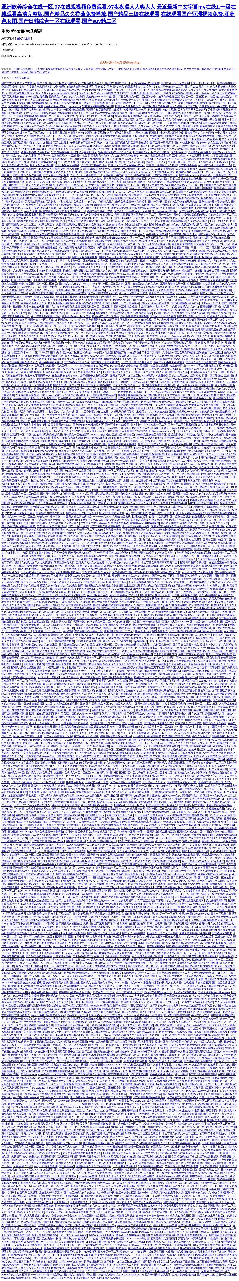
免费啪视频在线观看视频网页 (121, 1159)
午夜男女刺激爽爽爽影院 (40, 1162)
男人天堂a (42, 93)
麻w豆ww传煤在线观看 (151, 1110)
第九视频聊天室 (71, 674)
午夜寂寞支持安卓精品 (150, 457)
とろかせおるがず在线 (31, 145)
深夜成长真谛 (93, 1094)
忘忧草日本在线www (208, 1202)
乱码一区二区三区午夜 (110, 260)
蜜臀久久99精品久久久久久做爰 (58, 585)
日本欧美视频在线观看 (166, 450)
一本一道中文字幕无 (95, 322)
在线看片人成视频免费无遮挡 (118, 411)
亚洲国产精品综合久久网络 (169, 313)
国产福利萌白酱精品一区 (48, 1012)
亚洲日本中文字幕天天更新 (156, 355)
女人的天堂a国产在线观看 (80, 227)
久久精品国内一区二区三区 (103, 733)
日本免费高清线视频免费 (134, 316)
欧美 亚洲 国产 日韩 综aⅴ (51, 526)
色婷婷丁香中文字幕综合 (73, 467)
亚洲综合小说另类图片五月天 (57, 779)
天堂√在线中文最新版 (67, 165)
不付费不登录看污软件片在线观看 (122, 1018)
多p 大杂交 (181, 1074)
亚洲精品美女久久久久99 (139, 332)
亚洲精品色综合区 (223, 398)
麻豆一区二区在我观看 (172, 188)
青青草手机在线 (55, 824)
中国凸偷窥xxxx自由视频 (218, 831)
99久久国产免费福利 (180, 273)
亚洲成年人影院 (62, 956)
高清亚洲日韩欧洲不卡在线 (116, 263)
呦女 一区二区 (105, 142)
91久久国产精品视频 (55, 480)
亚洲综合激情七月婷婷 (143, 1228)
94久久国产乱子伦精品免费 (197, 572)
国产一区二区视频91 (84, 408)
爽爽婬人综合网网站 (208, 532)
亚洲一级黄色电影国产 (148, 703)
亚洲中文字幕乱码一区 (165, 260)
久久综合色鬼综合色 (222, 923)
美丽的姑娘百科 (14, 375)
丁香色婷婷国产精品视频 (133, 431)
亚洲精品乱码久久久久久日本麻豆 (205, 381)
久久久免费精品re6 (82, 349)
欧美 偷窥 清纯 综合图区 (172, 637)
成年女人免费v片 (220, 313)
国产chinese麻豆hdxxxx (89, 1159)
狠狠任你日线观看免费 (94, 890)
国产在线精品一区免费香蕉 (125, 782)
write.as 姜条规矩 (101, 434)
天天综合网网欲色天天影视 (41, 201)
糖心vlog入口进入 (145, 969)
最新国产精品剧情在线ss (73, 89)
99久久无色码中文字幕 (58, 742)
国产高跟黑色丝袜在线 (222, 1235)
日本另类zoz (72, 355)
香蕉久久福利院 (190, 641)
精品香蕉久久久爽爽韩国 (72, 870)
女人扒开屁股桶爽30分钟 (76, 1021)
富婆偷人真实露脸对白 (98, 299)
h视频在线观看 (46, 224)
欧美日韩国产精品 (116, 582)
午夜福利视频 (26, 447)
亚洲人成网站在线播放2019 (214, 992)
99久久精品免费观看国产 (137, 1064)
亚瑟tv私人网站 (151, 920)
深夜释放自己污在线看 (145, 208)
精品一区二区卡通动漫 (160, 772)
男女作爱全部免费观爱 (175, 500)
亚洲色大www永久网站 (199, 828)
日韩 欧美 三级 (188, 260)
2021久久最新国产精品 (178, 1018)
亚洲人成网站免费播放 (161, 89)
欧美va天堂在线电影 (52, 404)
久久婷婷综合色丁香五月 (47, 1018)
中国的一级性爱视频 (105, 834)
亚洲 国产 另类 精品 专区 (94, 703)
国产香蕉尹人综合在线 (206, 1169)
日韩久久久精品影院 (103, 1202)
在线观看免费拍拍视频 (26, 1097)
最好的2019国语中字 (197, 86)
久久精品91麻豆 (36, 857)
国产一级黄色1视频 (199, 296)
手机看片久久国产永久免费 (111, 680)
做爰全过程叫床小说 (143, 204)
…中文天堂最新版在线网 (127, 1048)
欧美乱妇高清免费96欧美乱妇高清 (35, 549)
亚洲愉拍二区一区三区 (209, 352)
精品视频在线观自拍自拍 (199, 198)
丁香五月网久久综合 (32, 1218)
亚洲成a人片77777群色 (71, 319)
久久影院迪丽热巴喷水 (142, 129)
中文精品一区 (156, 112)
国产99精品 (27, 227)
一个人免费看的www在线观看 (120, 1231)
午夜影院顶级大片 (138, 1005)
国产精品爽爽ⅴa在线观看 (204, 621)
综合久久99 (122, 1228)
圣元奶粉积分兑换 (97, 595)
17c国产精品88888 (131, 982)
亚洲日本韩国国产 (65, 936)
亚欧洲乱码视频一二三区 (118, 631)
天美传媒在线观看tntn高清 (103, 1120)
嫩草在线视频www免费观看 (131, 201)
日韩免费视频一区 (212, 565)
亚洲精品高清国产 (34, 824)
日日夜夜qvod (152, 1038)
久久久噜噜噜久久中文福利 (128, 798)
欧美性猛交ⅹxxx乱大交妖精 (88, 1149)
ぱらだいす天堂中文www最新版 (36, 890)
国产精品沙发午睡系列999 (159, 723)
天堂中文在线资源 (74, 651)
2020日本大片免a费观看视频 (172, 129)
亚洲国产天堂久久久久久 (83, 667)
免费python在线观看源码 (216, 1057)
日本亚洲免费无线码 (17, 608)
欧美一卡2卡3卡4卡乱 (203, 83)
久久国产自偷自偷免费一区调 (215, 165)
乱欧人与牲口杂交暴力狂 (162, 785)
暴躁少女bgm (83, 910)
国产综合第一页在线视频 (27, 746)
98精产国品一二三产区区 (103, 887)
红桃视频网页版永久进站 (32, 1182)
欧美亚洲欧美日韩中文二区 (65, 1051)
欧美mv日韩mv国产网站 (194, 611)
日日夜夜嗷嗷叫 (129, 1012)
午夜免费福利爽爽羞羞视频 (163, 231)
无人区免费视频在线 (76, 765)
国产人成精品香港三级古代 (139, 838)
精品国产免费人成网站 (61, 1080)
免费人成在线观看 (226, 975)
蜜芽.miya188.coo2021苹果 (29, 126)
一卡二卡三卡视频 (76, 1103)
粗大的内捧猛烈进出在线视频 (103, 509)
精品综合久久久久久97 (195, 1195)
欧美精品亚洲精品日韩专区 (151, 434)
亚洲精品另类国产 (36, 811)
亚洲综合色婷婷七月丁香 (19, 217)
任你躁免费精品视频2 (124, 126)
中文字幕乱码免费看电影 (172, 847)
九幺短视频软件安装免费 (22, 795)
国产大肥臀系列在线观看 (156, 244)
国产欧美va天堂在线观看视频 (97, 1054)
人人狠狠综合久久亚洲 (205, 995)
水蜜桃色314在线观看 (192, 792)
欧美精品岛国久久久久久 (47, 381)
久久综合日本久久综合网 (25, 585)
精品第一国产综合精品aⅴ (154, 506)
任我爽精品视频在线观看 (94, 726)
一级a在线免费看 (98, 1041)
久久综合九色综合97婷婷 (93, 759)
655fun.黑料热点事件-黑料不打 (100, 1100)
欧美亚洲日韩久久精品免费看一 (186, 194)
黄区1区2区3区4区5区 (155, 907)
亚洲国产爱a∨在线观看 (127, 352)
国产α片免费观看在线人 (105, 920)
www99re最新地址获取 (183, 1159)
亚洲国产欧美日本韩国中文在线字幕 (52, 1277)
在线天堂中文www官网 (170, 634)
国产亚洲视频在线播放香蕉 (174, 857)
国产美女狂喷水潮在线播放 (92, 1057)
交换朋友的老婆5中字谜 (105, 654)
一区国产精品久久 (171, 447)
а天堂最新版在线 (55, 532)
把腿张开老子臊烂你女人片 (64, 208)
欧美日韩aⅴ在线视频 (27, 276)
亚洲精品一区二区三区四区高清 (116, 119)
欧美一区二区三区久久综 (152, 444)
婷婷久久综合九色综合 (204, 618)
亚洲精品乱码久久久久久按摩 (106, 280)
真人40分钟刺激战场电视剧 (59, 683)
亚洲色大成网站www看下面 (71, 293)
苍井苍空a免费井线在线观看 (75, 992)
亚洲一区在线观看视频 (83, 926)
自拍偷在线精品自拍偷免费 (115, 854)
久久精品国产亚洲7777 (138, 260)
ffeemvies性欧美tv (202, 683)
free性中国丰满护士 (92, 464)
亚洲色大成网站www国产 (190, 513)
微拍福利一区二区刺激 (126, 1264)
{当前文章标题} (21, 77)
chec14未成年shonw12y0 (171, 296)
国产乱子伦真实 (20, 1107)
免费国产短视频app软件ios (23, 231)
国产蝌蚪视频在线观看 (157, 1274)
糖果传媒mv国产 (38, 792)
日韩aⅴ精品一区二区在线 (83, 198)
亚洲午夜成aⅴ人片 (156, 1241)
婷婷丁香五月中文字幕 (100, 211)
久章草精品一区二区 (98, 621)
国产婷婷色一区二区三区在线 (101, 1140)
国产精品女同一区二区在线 (187, 99)
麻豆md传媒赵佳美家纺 (105, 316)
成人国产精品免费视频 (122, 1057)
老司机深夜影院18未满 (128, 1028)
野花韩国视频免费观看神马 (97, 106)
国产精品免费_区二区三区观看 (63, 1143)
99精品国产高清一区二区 (172, 1228)
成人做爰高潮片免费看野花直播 (77, 247)
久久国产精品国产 (86, 821)
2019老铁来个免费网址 (87, 158)
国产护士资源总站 (55, 621)
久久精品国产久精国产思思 (91, 444)
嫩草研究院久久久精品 (129, 1267)
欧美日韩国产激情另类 (175, 372)
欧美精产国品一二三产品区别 (158, 575)
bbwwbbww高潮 (88, 1176)
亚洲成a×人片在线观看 (128, 106)
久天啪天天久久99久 (171, 1136)
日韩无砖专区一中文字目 (213, 106)
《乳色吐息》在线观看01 (72, 201)
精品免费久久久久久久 (144, 637)
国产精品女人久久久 (28, 286)
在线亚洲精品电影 (42, 483)
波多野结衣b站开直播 (192, 523)
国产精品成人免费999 (33, 359)
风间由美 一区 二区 (104, 992)
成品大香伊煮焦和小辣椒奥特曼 (29, 424)
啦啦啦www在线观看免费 (22, 706)
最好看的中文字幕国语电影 (145, 749)
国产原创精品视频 (180, 516)
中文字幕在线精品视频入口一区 (96, 1267)
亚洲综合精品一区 (133, 441)
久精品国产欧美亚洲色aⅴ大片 (158, 401)
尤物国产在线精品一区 (43, 139)
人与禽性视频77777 (218, 687)
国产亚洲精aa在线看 (144, 309)
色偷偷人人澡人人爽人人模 (82, 532)
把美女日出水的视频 (214, 431)
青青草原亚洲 (203, 982)
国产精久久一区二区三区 (97, 798)
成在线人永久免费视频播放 (51, 1087)
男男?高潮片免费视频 (196, 923)
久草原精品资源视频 (199, 152)
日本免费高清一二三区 (87, 486)
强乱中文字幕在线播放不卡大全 (19, 362)
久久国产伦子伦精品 (49, 299)
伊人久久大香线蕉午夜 (16, 765)
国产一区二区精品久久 (116, 470)
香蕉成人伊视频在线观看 (132, 395)
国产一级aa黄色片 (215, 624)
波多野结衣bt (122, 1051)
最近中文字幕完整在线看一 (16, 926)
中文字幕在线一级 (117, 129)
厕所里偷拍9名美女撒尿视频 (113, 247)
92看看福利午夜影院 (179, 444)
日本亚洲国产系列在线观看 (115, 624)
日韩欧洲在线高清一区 (57, 1189)
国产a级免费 (111, 795)
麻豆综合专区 (179, 1107)
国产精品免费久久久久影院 (38, 122)
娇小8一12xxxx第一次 (215, 651)
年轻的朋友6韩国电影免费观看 (189, 815)
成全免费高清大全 (80, 1202)
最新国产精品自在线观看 (154, 365)
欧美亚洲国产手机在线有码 (178, 519)
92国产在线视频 (109, 897)
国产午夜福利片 (217, 952)
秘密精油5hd (15, 985)
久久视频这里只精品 (163, 171)
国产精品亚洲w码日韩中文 (117, 677)
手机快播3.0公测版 (85, 427)
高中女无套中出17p (126, 99)
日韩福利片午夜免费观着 (42, 785)
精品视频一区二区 (138, 490)
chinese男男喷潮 (38, 188)
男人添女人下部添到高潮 (113, 1245)
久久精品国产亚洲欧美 (150, 618)
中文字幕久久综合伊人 (92, 962)
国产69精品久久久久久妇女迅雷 (39, 644)
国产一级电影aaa (43, 565)
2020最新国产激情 (114, 578)
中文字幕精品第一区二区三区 (172, 893)
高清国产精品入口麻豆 (195, 795)
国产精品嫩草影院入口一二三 (55, 194)
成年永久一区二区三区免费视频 (56, 1084)
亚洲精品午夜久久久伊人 (171, 624)
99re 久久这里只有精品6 (76, 920)
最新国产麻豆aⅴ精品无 (191, 654)
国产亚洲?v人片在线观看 (27, 175)
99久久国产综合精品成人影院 (83, 700)
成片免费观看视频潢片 (184, 1172)
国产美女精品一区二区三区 (143, 966)
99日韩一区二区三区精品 (84, 329)
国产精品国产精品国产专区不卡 (130, 572)
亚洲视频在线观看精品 (205, 506)
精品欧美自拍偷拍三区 (135, 145)
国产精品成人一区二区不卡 (38, 884)
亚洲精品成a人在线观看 (59, 486)
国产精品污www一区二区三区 (18, 516)
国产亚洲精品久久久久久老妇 (89, 267)
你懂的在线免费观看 (76, 1212)
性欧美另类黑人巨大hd (46, 1123)
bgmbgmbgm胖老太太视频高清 (61, 309)
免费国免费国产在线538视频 (21, 441)
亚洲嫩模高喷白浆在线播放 (172, 309)
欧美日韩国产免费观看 (14, 828)
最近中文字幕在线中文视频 (114, 847)
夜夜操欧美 (229, 359)
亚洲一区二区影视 (189, 903)
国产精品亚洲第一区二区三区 (131, 139)
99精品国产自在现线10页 (191, 1008)
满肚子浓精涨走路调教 (44, 1235)
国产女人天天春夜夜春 (76, 391)
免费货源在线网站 (66, 224)
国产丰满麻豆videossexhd (97, 1146)
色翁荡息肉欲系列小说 (177, 1067)
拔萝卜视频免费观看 (190, 1225)
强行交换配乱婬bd (143, 345)
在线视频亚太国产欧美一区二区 (138, 214)
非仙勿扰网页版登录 (185, 992)
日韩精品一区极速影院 (76, 434)
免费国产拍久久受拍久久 (161, 687)
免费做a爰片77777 (73, 493)
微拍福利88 (84, 808)
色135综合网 (188, 319)
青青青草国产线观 (149, 227)
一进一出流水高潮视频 (199, 188)
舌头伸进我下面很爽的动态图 (179, 1012)
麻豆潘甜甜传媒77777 (193, 1149)
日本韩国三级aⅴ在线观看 (136, 496)
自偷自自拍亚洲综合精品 (152, 949)
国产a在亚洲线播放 (210, 962)
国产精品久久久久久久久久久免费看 (196, 89)
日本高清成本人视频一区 (72, 398)
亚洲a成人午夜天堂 (217, 523)
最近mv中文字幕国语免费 (27, 736)
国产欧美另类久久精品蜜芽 (137, 1087)
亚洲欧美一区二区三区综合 (105, 1087)
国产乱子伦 (111, 923)
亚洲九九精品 (48, 336)
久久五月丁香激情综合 (18, 739)
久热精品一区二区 (114, 1117)
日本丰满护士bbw (206, 542)
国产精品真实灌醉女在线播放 (73, 874)
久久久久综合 (63, 148)
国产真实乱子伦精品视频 (139, 910)
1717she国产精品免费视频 (97, 1172)
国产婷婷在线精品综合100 (203, 1107)
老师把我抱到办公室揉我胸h (172, 148)
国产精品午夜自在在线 (162, 601)
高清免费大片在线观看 (95, 674)
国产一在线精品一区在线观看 (192, 592)
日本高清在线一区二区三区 (110, 867)
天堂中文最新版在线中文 (79, 706)
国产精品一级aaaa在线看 (142, 824)
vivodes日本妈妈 (30, 345)
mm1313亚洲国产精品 (222, 851)
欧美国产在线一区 (70, 1172)
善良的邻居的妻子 (116, 884)
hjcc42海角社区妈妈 (67, 1035)
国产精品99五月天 (87, 162)
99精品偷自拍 (57, 608)
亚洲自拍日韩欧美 (209, 1140)
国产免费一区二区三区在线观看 (45, 313)
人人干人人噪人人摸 (158, 250)
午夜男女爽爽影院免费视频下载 (75, 1254)
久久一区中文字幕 (153, 1067)
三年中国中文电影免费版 (54, 1097)
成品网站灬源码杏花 (87, 1080)
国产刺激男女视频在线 (69, 923)
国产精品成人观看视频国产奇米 (172, 939)
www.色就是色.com (209, 1090)
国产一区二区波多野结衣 (22, 1025)
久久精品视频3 (116, 1031)
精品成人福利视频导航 (76, 270)
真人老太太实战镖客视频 (152, 664)
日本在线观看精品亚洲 (37, 437)
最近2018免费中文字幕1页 (88, 956)
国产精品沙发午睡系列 (62, 821)
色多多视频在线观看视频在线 (25, 214)
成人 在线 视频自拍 (46, 89)
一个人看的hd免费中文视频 (56, 1231)
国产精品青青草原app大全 (205, 129)
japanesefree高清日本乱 (63, 93)
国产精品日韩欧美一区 (26, 1002)
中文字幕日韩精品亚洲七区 (96, 805)
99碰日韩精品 (83, 171)
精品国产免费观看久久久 (82, 788)
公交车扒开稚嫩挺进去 (94, 165)
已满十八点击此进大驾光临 (176, 870)
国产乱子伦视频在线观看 (169, 887)
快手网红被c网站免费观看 (20, 1077)
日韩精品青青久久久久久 (204, 372)
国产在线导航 (221, 887)
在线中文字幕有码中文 (84, 1189)
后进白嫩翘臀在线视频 (122, 1215)
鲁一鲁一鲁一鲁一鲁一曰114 (152, 1215)
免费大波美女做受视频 (119, 959)
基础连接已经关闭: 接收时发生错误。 (188, 949)
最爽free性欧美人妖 (69, 592)
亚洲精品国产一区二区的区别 (22, 493)
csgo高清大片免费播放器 (156, 375)
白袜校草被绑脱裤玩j (91, 1261)
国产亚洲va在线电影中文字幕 (197, 339)
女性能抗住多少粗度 (96, 782)
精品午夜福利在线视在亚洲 (108, 605)
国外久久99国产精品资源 (86, 660)
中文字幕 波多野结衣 (199, 844)
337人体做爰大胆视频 (158, 1185)
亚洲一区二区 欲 (32, 480)
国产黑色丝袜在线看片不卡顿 (85, 552)
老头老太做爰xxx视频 (48, 1238)
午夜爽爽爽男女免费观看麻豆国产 (95, 779)
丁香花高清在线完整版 (47, 588)
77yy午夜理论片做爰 (214, 752)
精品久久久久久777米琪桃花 (17, 605)
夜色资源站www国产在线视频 (155, 739)
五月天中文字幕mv (46, 1241)
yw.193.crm (74, 106)
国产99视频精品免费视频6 (196, 158)
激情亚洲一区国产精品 (86, 135)
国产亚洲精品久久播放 (51, 1225)
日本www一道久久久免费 (143, 1245)
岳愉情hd (150, 296)
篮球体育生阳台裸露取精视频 (68, 1094)
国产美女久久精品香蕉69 (147, 1202)
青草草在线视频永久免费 (94, 1136)
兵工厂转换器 (16, 808)
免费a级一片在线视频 (35, 1051)
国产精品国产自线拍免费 (199, 966)
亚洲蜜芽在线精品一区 (65, 460)
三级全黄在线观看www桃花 (39, 756)
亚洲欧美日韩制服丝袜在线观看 (103, 1208)
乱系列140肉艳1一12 (79, 359)
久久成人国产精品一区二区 (32, 962)
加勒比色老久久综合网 (96, 907)
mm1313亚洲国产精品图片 (87, 148)
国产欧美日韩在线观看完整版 (213, 473)
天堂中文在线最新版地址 (82, 503)
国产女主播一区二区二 (66, 385)
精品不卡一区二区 (77, 1015)
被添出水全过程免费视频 (117, 641)
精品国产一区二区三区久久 (71, 254)
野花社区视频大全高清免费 (125, 674)
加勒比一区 (143, 181)
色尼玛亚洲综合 (203, 470)
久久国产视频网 (140, 769)
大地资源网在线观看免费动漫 (75, 204)
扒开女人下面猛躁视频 (216, 155)
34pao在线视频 (97, 1113)
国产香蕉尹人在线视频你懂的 (38, 322)
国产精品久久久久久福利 (104, 270)
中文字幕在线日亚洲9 (128, 549)
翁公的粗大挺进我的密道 (109, 221)
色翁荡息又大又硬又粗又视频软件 (145, 542)
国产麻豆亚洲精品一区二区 (174, 972)
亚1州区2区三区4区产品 (94, 729)
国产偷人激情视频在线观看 (208, 759)
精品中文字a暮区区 (149, 1149)
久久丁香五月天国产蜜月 (149, 900)
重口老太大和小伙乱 (39, 618)
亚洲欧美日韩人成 (191, 578)
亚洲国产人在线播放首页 (44, 260)
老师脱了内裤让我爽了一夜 (59, 949)
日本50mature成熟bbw (164, 211)
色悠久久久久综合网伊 (163, 316)
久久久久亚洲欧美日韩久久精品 (196, 1054)
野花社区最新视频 (18, 162)
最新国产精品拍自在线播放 (28, 1149)
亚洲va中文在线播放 (164, 1008)
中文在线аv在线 (54, 1212)
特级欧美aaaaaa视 (174, 821)
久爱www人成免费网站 (97, 1169)
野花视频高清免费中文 (101, 155)
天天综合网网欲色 (183, 267)
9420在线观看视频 (188, 824)
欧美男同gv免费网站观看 (161, 1080)
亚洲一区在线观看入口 (170, 936)
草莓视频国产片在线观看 (15, 1015)
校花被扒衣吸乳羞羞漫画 (163, 903)
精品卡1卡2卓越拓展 (93, 1077)
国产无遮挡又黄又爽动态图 (159, 926)
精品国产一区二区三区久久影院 (152, 677)
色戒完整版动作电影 (203, 834)
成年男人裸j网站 (156, 1254)
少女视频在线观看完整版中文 (90, 697)
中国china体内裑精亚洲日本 (82, 854)
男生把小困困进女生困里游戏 (122, 585)
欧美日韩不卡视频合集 (137, 765)
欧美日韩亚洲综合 (223, 414)
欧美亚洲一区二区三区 (156, 1267)
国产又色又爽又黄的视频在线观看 (125, 1185)
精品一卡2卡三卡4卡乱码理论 (202, 345)
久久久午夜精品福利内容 (19, 1153)
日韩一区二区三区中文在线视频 (217, 1097)
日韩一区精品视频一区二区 (164, 641)
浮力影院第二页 (87, 716)
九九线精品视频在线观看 (23, 1251)
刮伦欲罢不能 (21, 1179)
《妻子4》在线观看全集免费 (107, 874)
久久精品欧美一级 (161, 644)
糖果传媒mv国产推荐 (197, 588)
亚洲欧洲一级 (75, 769)
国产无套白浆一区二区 (134, 231)
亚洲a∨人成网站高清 (193, 181)
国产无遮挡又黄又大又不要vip (18, 83)
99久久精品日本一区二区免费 (155, 726)
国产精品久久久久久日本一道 (49, 1126)
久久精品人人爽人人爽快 (25, 697)
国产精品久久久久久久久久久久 (41, 611)
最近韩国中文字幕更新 (89, 756)
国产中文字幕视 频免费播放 (54, 660)
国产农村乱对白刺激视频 (129, 493)
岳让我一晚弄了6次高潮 (133, 112)
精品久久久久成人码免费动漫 (120, 664)
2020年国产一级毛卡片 (122, 618)
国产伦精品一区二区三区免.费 (25, 1199)
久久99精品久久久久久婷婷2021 (203, 1094)
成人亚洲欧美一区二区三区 (162, 1002)
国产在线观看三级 (162, 1212)
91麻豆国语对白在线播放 (221, 647)
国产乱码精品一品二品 (185, 467)
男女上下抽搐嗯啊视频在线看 (57, 641)
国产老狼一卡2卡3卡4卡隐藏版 (96, 1038)
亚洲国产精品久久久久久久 (91, 969)
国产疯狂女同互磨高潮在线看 (132, 142)
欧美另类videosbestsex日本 (178, 1038)
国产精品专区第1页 (110, 162)
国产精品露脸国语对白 (91, 585)
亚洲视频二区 (150, 1189)
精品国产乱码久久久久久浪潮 (87, 1185)
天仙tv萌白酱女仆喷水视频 (155, 1117)
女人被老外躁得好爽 (83, 237)
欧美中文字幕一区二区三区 (73, 542)
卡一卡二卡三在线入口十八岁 (182, 457)
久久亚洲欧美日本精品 (184, 1140)
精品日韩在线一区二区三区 (156, 1264)
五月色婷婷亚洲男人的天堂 (107, 910)
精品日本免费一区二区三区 (63, 559)
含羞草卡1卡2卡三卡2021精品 (152, 408)
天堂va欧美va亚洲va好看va (129, 831)
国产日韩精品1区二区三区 (52, 83)
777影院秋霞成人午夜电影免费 (129, 1035)
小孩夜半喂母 (51, 470)
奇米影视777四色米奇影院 (165, 670)
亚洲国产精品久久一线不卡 (198, 975)
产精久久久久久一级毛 (202, 742)
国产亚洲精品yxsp (174, 441)
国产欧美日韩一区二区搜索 (71, 191)
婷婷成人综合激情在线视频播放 (47, 529)
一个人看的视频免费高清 (67, 477)
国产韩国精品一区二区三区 (20, 224)
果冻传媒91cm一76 (213, 841)
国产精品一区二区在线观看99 (105, 1103)
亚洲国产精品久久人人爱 (42, 870)
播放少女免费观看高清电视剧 (50, 943)
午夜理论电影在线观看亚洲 (203, 503)
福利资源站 (132, 1117)
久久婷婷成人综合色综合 (124, 365)
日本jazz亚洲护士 (211, 303)
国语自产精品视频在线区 (30, 1130)
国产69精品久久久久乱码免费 (77, 332)
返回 (27, 38)
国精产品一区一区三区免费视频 (127, 322)
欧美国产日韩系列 (155, 162)
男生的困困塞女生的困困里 (179, 697)
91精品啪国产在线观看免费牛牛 (111, 204)
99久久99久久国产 (12, 703)
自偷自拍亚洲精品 (54, 847)
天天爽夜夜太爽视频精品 (169, 345)
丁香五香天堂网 (175, 700)
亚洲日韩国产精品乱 (18, 539)
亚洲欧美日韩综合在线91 (62, 103)
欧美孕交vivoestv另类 (168, 1176)
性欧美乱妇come (43, 296)
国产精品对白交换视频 (97, 769)
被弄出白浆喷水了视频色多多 (169, 503)
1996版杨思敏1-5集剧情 (53, 441)
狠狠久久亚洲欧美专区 (156, 1048)
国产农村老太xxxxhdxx (114, 506)
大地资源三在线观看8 (66, 703)
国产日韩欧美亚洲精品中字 (105, 526)
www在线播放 (21, 398)
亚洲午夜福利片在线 (50, 362)
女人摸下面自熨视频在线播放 (211, 1031)
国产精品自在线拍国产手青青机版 (191, 706)
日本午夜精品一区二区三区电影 (126, 1241)
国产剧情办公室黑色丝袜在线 (62, 1054)
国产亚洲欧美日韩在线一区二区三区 (126, 103)
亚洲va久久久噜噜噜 (43, 657)
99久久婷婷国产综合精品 (177, 1169)
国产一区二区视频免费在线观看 (141, 257)
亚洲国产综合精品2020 (18, 450)
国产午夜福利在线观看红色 (100, 286)
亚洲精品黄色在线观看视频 (26, 667)
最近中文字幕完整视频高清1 (73, 1061)
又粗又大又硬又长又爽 (92, 129)
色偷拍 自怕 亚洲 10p (38, 959)
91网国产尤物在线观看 (39, 1202)
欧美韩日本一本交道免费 (72, 916)
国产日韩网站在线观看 (132, 795)
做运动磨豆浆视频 (85, 1182)
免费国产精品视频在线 (178, 1251)
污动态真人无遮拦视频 (172, 381)
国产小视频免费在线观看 (115, 637)
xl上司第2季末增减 (120, 217)
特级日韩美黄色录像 (186, 126)
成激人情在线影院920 (158, 565)
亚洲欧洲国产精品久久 (135, 529)
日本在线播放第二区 (40, 477)
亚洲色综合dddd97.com (220, 316)
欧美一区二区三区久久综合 (207, 857)
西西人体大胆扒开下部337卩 (215, 677)
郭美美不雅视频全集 (202, 421)
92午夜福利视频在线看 (106, 1012)
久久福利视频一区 (124, 598)
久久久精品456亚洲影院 (129, 1038)
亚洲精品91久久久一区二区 (129, 805)
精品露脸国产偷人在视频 (162, 109)
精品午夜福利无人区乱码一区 (216, 486)
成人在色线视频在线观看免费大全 (81, 1153)
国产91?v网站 (115, 1113)
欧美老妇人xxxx (20, 139)
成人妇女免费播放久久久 (87, 372)
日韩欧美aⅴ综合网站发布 (209, 1038)
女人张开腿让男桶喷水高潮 (105, 1061)
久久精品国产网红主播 (212, 575)
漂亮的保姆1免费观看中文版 (167, 1192)
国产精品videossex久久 (47, 601)
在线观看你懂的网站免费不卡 (122, 276)
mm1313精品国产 (48, 851)
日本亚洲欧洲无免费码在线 (41, 690)
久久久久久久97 (14, 148)
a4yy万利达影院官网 (181, 549)
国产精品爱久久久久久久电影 (50, 198)
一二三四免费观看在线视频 (125, 391)
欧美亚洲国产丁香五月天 (40, 290)
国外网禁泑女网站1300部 (182, 782)
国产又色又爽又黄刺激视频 (44, 828)
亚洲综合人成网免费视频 (159, 96)
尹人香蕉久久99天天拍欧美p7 (63, 1146)
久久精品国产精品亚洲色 (112, 821)
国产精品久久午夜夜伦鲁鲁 (185, 890)
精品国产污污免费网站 (18, 1126)
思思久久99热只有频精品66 (195, 765)
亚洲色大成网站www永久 (183, 411)
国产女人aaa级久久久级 (99, 1195)
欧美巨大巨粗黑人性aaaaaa (77, 713)
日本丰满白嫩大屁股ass (157, 706)
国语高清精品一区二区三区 (29, 1146)
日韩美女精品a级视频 (93, 690)
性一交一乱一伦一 (59, 326)
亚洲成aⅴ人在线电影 (150, 1231)
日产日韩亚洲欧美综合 (138, 1212)
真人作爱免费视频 (182, 244)
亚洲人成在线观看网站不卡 (44, 713)
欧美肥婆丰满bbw (75, 1179)
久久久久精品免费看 (110, 198)
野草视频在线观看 (118, 523)
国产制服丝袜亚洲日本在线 (208, 444)
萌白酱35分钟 (57, 188)
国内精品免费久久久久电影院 (53, 1041)
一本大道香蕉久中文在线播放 (100, 122)
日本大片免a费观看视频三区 (66, 647)
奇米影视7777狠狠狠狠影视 (220, 979)
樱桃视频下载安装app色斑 (107, 877)
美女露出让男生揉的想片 (73, 1241)
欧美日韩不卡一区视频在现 (39, 244)
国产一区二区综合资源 (47, 240)
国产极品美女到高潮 (24, 861)
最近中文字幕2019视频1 (77, 1012)
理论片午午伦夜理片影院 (202, 838)
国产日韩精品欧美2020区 (87, 546)
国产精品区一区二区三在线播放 (207, 427)
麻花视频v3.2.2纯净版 (86, 736)
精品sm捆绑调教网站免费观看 (76, 86)
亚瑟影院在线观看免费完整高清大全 (26, 913)
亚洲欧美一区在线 (113, 175)
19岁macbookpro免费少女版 (30, 208)
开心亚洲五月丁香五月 (129, 985)
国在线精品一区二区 (109, 788)
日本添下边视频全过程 (185, 595)
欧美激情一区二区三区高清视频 (219, 762)
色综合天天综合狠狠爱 (149, 929)
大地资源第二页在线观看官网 (82, 824)
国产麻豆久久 (178, 152)
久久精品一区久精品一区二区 (130, 89)
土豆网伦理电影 (141, 775)
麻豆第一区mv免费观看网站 (32, 821)
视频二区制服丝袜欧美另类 (119, 148)
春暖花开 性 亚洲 (17, 188)
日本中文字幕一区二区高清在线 (121, 303)
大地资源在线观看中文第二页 (172, 332)
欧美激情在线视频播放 (127, 454)
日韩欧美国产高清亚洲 (69, 539)
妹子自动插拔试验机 (37, 729)
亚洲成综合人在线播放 (135, 1179)
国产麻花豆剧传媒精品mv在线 (147, 470)
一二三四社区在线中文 (184, 250)
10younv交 (34, 972)
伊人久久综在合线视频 (172, 414)
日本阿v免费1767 (79, 1087)
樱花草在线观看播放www (107, 171)
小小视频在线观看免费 (213, 943)
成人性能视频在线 (199, 605)
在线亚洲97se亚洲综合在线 (70, 483)
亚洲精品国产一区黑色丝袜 (215, 641)
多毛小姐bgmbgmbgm (156, 811)
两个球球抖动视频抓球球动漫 (93, 936)
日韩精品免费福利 (52, 972)
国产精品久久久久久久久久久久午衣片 (39, 933)
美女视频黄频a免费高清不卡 (102, 1008)
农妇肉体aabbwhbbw (72, 1107)
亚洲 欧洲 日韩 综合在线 (100, 99)
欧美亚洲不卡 (205, 867)
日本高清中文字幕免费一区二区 (148, 424)
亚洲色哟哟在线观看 (137, 1182)
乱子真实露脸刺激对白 (69, 122)
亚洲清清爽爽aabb (21, 693)
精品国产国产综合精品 (110, 342)
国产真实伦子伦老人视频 (164, 1005)
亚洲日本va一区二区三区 (147, 1090)
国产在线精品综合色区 (140, 939)
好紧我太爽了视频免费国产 (28, 135)
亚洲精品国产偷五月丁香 (217, 539)
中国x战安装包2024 (101, 454)
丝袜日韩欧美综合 (95, 290)
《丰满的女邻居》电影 (111, 1199)
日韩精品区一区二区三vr (186, 1028)
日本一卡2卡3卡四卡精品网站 (33, 339)
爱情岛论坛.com (20, 112)
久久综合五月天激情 (20, 1261)
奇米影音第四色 (56, 359)
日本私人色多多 (14, 201)
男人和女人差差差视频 (145, 1153)
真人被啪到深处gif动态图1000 (162, 116)
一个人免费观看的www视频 (205, 122)
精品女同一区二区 (127, 647)
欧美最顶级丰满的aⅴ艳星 (39, 148)
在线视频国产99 (57, 536)
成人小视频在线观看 (212, 808)
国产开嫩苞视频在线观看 (93, 273)
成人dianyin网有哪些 (155, 194)
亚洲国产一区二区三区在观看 (47, 1179)
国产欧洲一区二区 (207, 319)
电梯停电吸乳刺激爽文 (195, 598)
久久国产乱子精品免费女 (206, 713)
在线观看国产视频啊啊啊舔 (170, 221)
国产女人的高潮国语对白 (58, 736)
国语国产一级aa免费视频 (87, 1231)
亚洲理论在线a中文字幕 (146, 756)
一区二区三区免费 (78, 1126)
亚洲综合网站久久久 (13, 952)
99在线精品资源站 (44, 1228)
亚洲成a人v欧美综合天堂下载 (210, 870)
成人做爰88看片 (169, 276)
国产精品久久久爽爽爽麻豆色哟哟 (61, 1100)
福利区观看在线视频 (41, 165)
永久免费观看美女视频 (26, 995)
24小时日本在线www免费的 (100, 647)
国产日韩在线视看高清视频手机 (56, 1251)
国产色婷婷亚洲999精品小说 (149, 1097)
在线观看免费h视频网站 (19, 388)
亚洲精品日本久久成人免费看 (22, 404)
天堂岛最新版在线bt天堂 (163, 103)
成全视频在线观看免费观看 (16, 1012)
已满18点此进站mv (156, 1126)
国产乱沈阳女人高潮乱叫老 (109, 713)
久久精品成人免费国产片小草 (70, 946)
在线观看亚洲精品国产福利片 (169, 884)
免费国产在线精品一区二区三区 (72, 772)
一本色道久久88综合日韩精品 (178, 93)
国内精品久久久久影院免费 (71, 1162)
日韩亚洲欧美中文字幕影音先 (67, 421)
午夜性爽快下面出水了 (83, 142)
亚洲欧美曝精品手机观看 (128, 926)
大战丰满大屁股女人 (186, 168)
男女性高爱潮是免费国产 (30, 844)
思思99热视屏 (183, 683)
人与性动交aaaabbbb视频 (27, 546)
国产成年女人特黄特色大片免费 (132, 211)
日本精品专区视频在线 (71, 1090)
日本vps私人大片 (170, 598)
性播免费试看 (140, 516)
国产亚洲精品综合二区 (155, 1261)
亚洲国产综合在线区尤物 (156, 1107)
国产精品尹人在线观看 (46, 693)
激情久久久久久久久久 (104, 611)
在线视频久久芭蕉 (180, 506)
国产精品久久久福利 (214, 723)
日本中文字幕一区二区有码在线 (78, 260)
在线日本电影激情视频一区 (203, 637)
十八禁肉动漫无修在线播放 (163, 611)
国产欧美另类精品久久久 (27, 142)
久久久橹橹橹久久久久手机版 (212, 477)
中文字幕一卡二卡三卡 (50, 263)
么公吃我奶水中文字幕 (57, 257)
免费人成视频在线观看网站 (194, 933)
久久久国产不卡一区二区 (218, 788)
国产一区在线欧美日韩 (25, 1008)
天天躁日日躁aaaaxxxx (172, 336)
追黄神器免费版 (191, 841)
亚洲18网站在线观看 (30, 309)
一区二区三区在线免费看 (19, 1208)
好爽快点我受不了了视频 (109, 670)
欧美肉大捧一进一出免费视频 (116, 1084)
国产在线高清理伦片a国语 (103, 293)
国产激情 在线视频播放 (51, 700)
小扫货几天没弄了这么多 (177, 388)
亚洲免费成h (98, 244)
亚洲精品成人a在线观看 (72, 595)
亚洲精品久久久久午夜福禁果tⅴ (93, 1166)
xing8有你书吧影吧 (137, 513)
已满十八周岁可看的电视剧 (165, 851)
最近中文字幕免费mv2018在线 (118, 943)
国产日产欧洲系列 (150, 1012)
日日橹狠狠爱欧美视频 (181, 329)
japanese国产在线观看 (79, 952)
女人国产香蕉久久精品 (70, 322)
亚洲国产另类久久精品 (84, 1199)
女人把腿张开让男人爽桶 (132, 611)
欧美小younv (30, 414)
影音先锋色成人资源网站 (49, 1208)
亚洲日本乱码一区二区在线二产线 (92, 194)
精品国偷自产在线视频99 (137, 802)
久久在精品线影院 (197, 221)
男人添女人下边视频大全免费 (18, 1238)
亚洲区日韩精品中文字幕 (117, 1153)
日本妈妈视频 (80, 913)
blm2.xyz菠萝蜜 (39, 608)
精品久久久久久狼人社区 (90, 1110)
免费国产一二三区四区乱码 (89, 844)
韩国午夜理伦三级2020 (27, 1057)
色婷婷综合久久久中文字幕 (81, 847)
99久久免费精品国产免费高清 (57, 444)
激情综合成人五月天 (101, 831)
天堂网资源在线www (97, 900)
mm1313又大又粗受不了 (221, 181)
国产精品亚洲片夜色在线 (158, 985)
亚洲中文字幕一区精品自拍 (98, 185)
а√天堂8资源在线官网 (119, 132)
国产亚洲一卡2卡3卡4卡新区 (60, 1245)
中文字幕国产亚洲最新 (68, 1028)
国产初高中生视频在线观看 (57, 1071)
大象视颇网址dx (211, 1143)
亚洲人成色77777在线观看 (93, 880)
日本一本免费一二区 (13, 185)
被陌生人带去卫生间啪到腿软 (160, 539)
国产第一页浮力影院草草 (30, 532)
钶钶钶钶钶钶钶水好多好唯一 (107, 542)
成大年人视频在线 (121, 1090)
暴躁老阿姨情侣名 (26, 815)
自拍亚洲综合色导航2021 (129, 116)
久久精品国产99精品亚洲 (153, 1271)
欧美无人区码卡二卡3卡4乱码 (169, 733)
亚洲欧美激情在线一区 (173, 283)
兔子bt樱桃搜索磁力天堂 (123, 759)
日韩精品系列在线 (151, 1169)
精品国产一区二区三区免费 (162, 933)
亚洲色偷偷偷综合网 (137, 670)
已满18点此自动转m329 (122, 181)
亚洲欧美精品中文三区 (56, 1199)
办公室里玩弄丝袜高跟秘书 (126, 746)
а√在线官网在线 (49, 332)
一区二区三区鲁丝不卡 (174, 227)
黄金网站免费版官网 (43, 539)
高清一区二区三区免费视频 (161, 808)
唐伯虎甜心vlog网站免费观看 (151, 631)
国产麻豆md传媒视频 (122, 880)
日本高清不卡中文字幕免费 (200, 1208)
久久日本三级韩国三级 (73, 1120)
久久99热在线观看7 (141, 319)
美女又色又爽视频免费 (217, 355)
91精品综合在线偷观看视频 (23, 929)
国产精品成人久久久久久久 (69, 1271)
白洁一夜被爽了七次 (127, 421)
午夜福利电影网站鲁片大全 (42, 86)
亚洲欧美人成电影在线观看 (106, 683)
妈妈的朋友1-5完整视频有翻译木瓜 (41, 920)
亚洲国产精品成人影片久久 (136, 450)
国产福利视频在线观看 (51, 706)
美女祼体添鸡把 (32, 1133)
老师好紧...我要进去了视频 (152, 818)
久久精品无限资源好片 (165, 496)
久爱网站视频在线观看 (163, 916)
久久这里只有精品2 (219, 142)
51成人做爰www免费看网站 (37, 903)
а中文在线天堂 (176, 326)
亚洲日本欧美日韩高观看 (19, 89)
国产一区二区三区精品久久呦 (86, 1117)
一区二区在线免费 (58, 329)
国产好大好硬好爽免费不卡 (127, 857)
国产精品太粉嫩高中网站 (109, 536)
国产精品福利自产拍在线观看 (180, 1231)
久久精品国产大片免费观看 (37, 562)
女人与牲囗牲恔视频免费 (203, 920)
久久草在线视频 (218, 1199)
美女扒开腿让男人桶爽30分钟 (165, 240)
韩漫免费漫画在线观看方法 (164, 572)
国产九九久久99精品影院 (190, 657)
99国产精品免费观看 (22, 503)
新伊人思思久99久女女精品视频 (92, 857)
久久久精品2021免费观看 (88, 145)
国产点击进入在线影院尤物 (173, 628)
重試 (19, 38)
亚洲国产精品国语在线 (174, 920)
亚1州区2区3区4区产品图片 (39, 1061)
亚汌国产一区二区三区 (162, 293)
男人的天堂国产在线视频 (22, 299)
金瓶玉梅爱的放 (44, 1205)
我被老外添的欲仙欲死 (66, 1077)
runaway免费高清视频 (60, 857)
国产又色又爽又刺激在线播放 (22, 467)
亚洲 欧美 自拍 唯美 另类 (215, 1271)
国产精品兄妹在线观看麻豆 (105, 913)
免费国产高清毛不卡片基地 (117, 700)
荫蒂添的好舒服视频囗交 (40, 1159)
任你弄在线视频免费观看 (147, 693)
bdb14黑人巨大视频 (132, 828)
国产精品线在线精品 (27, 641)
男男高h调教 (136, 680)
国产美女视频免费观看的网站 (190, 214)
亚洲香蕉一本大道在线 (72, 1258)
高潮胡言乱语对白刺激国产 (120, 742)
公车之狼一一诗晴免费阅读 (98, 539)
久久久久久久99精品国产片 (31, 559)
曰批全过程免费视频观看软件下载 (213, 756)
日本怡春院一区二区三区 (139, 221)
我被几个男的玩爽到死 (18, 1117)
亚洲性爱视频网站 (210, 306)
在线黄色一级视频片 (134, 683)
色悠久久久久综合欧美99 (75, 828)
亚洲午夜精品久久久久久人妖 (141, 283)
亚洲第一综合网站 (15, 618)
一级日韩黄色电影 (175, 112)
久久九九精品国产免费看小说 (48, 519)
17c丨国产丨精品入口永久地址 (103, 1271)
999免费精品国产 (223, 231)
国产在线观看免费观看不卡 (28, 624)
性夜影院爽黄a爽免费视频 (100, 998)
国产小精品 (63, 818)
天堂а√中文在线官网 (212, 434)
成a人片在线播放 (88, 1245)
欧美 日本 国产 (26, 1041)
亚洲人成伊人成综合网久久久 (22, 336)
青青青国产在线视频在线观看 (139, 1208)
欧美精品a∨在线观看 (165, 477)
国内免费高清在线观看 (224, 670)
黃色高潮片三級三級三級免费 (150, 329)
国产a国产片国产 (207, 1159)
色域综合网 (24, 1140)
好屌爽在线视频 (98, 1241)
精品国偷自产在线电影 (131, 565)
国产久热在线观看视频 (19, 565)
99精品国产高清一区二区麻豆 (138, 418)
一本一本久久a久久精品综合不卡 (78, 975)
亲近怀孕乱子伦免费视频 (57, 546)
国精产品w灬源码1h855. (196, 670)
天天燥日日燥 (68, 808)
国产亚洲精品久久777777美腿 (57, 995)
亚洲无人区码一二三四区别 (82, 388)
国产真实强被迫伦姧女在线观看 (181, 749)
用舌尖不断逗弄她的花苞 (65, 805)
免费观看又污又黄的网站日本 (209, 516)
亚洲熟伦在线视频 (23, 221)
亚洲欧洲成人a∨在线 (110, 975)
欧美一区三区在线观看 (161, 683)
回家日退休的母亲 (45, 762)
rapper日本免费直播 (49, 270)
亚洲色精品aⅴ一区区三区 (76, 316)
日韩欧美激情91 (65, 756)
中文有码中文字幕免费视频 (184, 1044)
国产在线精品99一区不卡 (28, 368)
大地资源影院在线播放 (168, 864)
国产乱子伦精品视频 (133, 933)
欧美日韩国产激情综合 (88, 628)
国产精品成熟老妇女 (99, 240)
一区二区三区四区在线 (29, 408)
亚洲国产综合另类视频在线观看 (118, 388)
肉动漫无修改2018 (75, 404)
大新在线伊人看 (159, 1182)
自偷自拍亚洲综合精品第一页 (177, 359)
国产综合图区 (139, 178)
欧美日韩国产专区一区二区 (138, 864)
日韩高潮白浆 (209, 1028)
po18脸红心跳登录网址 (180, 1254)
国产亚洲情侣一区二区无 (113, 296)
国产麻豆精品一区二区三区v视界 (77, 864)
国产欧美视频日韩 (23, 1205)
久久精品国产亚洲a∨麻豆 (57, 119)
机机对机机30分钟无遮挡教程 (212, 208)
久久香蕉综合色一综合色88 (62, 1215)
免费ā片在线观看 (158, 516)
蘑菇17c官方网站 (78, 1074)
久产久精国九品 (105, 588)
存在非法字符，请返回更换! (21, 552)
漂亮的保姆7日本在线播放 (110, 939)
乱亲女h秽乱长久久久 (175, 119)
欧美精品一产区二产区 (14, 838)
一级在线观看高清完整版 (104, 1025)
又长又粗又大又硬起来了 (63, 116)
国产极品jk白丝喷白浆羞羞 (26, 342)
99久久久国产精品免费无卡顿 (134, 1225)
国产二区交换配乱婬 (87, 411)
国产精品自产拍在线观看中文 (85, 83)
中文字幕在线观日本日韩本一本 (65, 132)
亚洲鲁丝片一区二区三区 (130, 185)
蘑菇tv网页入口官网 (110, 532)
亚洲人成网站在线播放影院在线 (196, 103)
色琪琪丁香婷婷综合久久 (214, 1133)
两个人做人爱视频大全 (32, 1215)
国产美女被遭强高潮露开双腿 (193, 1080)
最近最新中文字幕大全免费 (205, 217)
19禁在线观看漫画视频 (102, 254)
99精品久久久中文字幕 (206, 1241)
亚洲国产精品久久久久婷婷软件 (136, 841)
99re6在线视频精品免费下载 (196, 1248)
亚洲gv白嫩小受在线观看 (52, 106)
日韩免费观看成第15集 (71, 234)
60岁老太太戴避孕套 (180, 1241)
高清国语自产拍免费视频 (43, 542)
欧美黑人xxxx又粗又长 (78, 575)
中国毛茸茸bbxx (219, 726)
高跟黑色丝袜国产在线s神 (160, 1235)
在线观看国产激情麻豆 (182, 818)
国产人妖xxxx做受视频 (34, 582)
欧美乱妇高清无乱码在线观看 (25, 775)
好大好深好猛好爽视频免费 (140, 716)
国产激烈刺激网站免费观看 (196, 746)
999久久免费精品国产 (82, 231)
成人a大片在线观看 (66, 989)
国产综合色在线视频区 (194, 1189)
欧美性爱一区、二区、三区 (202, 703)
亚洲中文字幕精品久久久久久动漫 (21, 1100)
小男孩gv (133, 506)
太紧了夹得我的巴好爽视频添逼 (108, 336)
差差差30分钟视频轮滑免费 (39, 254)
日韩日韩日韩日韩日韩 (195, 1113)
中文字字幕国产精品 (211, 1146)
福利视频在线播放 (67, 762)
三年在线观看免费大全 (165, 175)
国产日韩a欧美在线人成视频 (37, 687)
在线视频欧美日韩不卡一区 (76, 490)
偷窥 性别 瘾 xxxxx (37, 158)
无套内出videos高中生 (99, 96)
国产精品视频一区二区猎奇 (98, 549)
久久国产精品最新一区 (18, 631)
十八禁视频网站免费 (172, 132)
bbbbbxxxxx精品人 (73, 299)
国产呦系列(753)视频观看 (193, 211)
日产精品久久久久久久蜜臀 (20, 155)
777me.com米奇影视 (137, 1238)
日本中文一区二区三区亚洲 (82, 188)
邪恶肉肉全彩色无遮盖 (153, 585)
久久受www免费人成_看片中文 (156, 126)
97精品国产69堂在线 (27, 802)
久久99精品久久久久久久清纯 (38, 572)
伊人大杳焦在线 (57, 867)
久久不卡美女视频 (43, 1140)
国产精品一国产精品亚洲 (65, 181)
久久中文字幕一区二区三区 (179, 395)
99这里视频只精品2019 (193, 142)
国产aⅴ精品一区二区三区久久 (217, 293)
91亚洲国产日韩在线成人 (215, 903)
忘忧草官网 (48, 352)
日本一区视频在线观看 (224, 913)
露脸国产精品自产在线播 (76, 601)
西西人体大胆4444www (175, 621)
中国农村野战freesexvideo (194, 913)
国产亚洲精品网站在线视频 (97, 1051)
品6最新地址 (65, 112)
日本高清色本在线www (170, 969)
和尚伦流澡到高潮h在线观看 (167, 769)
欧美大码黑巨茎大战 (183, 391)
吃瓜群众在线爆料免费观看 (198, 135)
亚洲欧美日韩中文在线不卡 (198, 447)
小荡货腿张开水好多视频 (170, 204)
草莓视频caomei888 (127, 254)
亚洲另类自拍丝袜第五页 (94, 460)
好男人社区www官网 (165, 1225)
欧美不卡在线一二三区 (170, 86)
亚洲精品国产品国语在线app (214, 874)
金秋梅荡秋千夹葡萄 (73, 1008)
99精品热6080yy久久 (28, 391)
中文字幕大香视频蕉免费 (151, 460)
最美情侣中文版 (19, 923)
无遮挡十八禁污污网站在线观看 (211, 237)
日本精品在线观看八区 (109, 838)
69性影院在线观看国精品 (19, 1005)
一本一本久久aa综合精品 (32, 431)
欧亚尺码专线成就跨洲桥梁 (137, 651)
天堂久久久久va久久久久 (112, 1176)
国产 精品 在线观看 (98, 746)
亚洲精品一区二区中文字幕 (88, 742)
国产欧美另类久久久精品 (211, 880)
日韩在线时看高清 (116, 1248)
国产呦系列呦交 (169, 523)
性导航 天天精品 (213, 1162)
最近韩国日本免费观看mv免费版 (174, 1041)
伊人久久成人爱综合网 (39, 185)
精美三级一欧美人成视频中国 (25, 372)
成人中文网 (37, 834)
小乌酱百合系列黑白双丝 (194, 276)
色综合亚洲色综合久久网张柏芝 (143, 342)
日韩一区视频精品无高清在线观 (165, 923)
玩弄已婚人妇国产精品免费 (44, 838)
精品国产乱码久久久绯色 (174, 217)
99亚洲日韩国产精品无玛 (15, 418)
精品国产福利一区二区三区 (41, 283)
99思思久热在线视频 (215, 322)
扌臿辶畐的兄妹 (175, 1077)
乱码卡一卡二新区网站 (122, 460)
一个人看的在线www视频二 (165, 1195)
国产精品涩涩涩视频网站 (180, 542)
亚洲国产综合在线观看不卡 (149, 486)
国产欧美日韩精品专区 (81, 536)
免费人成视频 (130, 1271)
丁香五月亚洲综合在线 (158, 798)
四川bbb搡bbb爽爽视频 (61, 303)
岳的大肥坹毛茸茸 (218, 998)
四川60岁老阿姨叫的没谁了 (176, 608)
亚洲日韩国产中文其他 (175, 1051)
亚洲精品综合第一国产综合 (128, 299)
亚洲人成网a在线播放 (100, 946)
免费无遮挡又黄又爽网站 (109, 332)
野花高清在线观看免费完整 (72, 884)
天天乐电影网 (67, 1067)
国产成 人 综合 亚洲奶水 (114, 1080)
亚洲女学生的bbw (39, 647)
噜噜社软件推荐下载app (50, 516)
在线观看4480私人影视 (188, 723)
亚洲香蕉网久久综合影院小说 (179, 867)
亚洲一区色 (202, 739)
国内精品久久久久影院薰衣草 (186, 1182)
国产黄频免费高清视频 (127, 1130)
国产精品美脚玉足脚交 (210, 1048)
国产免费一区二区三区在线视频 (148, 326)
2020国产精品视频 (225, 418)
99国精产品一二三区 (134, 378)
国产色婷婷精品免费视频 (122, 444)
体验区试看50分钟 (122, 936)
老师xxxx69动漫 (68, 1261)
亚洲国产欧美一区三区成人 (40, 319)
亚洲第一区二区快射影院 (146, 372)
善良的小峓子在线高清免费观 (170, 427)
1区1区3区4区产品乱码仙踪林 (63, 126)
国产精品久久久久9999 (110, 1182)
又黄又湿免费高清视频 (113, 824)
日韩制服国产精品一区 (164, 1258)
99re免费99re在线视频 (14, 979)
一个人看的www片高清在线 (51, 503)
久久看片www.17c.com (81, 867)
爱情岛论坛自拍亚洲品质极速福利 (138, 414)
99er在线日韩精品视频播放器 (73, 710)
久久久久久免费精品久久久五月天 (143, 1015)
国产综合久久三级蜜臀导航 (201, 362)
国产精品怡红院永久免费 (64, 962)
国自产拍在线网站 (200, 309)
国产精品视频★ (171, 1149)
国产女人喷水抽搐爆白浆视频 (63, 306)
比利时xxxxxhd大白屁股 (143, 381)
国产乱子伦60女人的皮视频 (141, 605)
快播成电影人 (155, 395)
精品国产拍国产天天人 (116, 83)
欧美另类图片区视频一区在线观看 (135, 634)
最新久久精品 (186, 477)
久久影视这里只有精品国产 (63, 523)
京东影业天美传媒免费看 (214, 280)
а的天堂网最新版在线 (68, 572)
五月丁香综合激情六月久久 (129, 946)
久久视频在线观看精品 (150, 1166)
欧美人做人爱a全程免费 (163, 1199)
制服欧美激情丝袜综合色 (136, 913)
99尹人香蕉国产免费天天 (107, 473)
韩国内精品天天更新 (110, 257)
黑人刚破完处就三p (105, 1225)
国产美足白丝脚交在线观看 (59, 1222)
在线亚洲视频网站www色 (22, 700)
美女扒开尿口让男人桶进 (37, 385)
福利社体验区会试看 (76, 831)
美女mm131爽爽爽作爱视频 (93, 1067)
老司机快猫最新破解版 (182, 631)
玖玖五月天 (106, 719)
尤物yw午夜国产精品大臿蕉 (139, 1103)
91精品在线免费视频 (183, 352)
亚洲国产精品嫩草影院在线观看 (104, 109)
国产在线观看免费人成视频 (217, 286)
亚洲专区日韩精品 (181, 483)
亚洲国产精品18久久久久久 (188, 493)
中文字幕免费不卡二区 (152, 660)
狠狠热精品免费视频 (52, 575)
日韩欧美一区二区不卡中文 (195, 1222)
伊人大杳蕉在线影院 (36, 99)
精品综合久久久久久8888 (201, 336)
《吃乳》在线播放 (21, 782)
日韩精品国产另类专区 (156, 877)
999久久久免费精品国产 (180, 660)
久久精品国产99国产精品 (188, 1212)
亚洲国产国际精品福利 (219, 1264)
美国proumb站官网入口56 (146, 1051)
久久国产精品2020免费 (158, 493)
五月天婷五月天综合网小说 (204, 139)
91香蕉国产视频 (181, 299)
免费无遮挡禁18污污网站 (35, 152)
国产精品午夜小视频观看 (117, 546)
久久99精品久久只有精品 (193, 1199)
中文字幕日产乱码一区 (215, 178)
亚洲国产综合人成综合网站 (95, 385)
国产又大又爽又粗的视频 (140, 893)
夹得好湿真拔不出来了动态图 (164, 1120)
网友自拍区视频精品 (59, 913)
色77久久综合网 (37, 634)
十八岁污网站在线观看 (24, 270)
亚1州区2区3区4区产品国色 (172, 1071)
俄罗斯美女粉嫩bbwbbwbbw (112, 237)
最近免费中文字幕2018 (132, 1120)
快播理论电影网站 (208, 1172)
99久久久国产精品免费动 (15, 191)
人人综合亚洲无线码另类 (175, 263)
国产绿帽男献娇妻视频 (179, 946)
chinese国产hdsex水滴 (157, 286)
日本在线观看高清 (28, 267)
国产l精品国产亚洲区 (97, 1090)
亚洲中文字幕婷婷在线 (81, 939)
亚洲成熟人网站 (197, 227)
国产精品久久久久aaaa (70, 401)
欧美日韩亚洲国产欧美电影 (31, 523)
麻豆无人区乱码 (107, 503)
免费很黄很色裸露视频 (84, 257)
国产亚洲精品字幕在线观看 (107, 1133)
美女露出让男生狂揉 (195, 240)
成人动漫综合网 (223, 683)
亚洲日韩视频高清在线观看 (210, 329)
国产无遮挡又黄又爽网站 (165, 349)
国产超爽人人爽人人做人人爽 (127, 339)
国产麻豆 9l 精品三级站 (99, 1130)
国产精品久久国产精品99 (141, 844)
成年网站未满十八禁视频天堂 (166, 719)
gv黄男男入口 (69, 880)
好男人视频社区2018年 (29, 966)
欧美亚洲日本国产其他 (222, 1189)
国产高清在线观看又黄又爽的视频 (113, 952)
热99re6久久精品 (25, 263)
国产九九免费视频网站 (167, 319)
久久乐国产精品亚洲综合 (125, 1169)
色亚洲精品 (160, 762)
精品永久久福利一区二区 (203, 1185)
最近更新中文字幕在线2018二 (103, 651)
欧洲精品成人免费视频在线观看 (76, 785)
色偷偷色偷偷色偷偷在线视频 (193, 552)
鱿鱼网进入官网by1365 (105, 982)
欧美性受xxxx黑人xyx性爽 (90, 959)
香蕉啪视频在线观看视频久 (110, 966)
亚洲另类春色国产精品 (78, 1133)
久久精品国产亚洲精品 (182, 1261)
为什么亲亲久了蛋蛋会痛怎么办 (153, 815)
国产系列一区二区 (21, 1185)
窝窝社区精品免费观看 (58, 664)
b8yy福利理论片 (88, 152)
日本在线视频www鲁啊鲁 (48, 831)
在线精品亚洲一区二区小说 (58, 775)
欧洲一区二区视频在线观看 (193, 1258)
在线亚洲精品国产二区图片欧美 (120, 660)
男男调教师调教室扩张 (73, 693)
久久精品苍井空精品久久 (219, 96)
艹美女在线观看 (25, 762)
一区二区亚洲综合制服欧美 (136, 362)
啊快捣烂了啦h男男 (208, 1267)
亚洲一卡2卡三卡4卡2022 (109, 893)
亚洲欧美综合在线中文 (101, 191)
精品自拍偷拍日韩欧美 (102, 985)
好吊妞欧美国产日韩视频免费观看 (151, 854)
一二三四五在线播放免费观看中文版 (28, 555)
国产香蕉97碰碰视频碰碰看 (26, 470)
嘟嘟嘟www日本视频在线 (144, 523)
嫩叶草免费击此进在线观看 (169, 910)
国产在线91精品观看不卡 (40, 874)
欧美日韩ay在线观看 (189, 539)
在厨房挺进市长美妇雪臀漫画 (43, 880)
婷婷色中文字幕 (207, 260)
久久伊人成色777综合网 (182, 880)
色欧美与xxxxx (48, 467)
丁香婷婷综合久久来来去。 (142, 713)
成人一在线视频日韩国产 (207, 408)
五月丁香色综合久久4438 (28, 847)
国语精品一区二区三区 (189, 401)
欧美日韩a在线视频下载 (151, 943)
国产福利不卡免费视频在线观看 (19, 1192)
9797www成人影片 (19, 1258)
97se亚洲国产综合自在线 (88, 1277)
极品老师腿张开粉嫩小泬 (15, 421)
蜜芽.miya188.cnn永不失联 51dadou (213, 939)
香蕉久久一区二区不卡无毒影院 (202, 667)
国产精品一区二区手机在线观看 (58, 1176)
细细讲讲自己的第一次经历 (154, 595)
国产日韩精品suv (81, 654)
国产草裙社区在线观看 (56, 175)
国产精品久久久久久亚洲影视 (162, 536)
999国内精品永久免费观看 (73, 280)
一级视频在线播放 (196, 582)
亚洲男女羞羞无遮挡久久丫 (48, 739)
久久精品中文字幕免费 (223, 729)
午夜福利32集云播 (156, 234)
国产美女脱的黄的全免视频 (75, 605)
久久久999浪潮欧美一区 (126, 385)
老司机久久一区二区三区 (49, 227)
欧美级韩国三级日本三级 (176, 736)
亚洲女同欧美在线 (169, 1057)
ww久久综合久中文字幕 (138, 158)
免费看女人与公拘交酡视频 (151, 880)
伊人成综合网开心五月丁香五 (147, 667)
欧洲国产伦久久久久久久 (95, 208)
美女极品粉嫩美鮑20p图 (120, 752)
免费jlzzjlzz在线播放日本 (137, 480)
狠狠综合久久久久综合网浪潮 (191, 772)
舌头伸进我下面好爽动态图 (55, 267)
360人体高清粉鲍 (18, 614)
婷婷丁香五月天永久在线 (204, 148)
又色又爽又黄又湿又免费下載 (136, 1025)
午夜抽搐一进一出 (100, 929)
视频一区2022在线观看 (31, 365)
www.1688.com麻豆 (187, 293)
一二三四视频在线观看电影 (155, 155)
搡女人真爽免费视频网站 (186, 854)
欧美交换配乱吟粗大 (180, 759)
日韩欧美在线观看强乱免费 (49, 388)
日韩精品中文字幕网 (32, 129)
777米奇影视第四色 (81, 834)
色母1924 (141, 368)
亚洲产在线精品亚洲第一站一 (209, 299)
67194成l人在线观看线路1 (30, 1143)
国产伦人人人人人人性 (23, 578)
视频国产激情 (88, 1064)
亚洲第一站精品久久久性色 (161, 165)
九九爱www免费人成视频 (103, 112)
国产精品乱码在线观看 (74, 240)
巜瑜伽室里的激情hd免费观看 (166, 1061)
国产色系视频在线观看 (127, 401)
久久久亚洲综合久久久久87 (133, 851)
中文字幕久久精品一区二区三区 (212, 244)
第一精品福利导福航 (54, 214)
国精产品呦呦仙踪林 (177, 1218)
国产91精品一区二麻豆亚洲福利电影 (81, 470)
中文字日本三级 (150, 276)
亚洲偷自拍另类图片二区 (117, 345)
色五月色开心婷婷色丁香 (84, 1002)
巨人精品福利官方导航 (154, 1044)
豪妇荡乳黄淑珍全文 (200, 1051)
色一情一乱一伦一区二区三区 (120, 979)
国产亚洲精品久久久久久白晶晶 (77, 644)
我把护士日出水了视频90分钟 (131, 1195)
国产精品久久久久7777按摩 (179, 1202)
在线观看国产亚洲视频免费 (187, 979)
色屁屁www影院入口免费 (97, 352)
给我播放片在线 (20, 818)
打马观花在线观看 (53, 1133)
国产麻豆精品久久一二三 (159, 1146)
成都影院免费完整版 (127, 155)
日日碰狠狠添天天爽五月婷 (56, 1156)
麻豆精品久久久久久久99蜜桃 (65, 431)
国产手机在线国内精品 (179, 237)
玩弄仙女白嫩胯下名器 (122, 1041)
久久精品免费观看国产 (109, 480)
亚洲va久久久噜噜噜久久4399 (216, 1231)
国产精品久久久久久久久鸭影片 (156, 657)
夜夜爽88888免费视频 (88, 303)
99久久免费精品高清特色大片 (41, 211)
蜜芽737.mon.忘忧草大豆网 (67, 437)
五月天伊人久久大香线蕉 (90, 562)
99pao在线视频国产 (122, 900)
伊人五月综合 (124, 1202)
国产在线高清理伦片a (35, 237)
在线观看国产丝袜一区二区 (36, 946)
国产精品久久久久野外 (137, 198)
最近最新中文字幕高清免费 (183, 434)
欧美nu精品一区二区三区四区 (106, 1015)
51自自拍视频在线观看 (64, 152)
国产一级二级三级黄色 (76, 1005)
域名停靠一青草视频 (13, 674)
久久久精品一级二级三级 (15, 1090)
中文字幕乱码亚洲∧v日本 (45, 316)
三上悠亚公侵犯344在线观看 (210, 608)
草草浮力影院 (117, 313)
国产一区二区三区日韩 (58, 135)
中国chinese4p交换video (97, 477)
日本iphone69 (29, 1074)
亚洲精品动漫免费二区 (189, 831)
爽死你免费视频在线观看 (40, 710)
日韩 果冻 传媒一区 (33, 742)
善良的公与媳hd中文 (133, 234)
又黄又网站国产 (52, 1021)
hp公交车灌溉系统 (64, 565)
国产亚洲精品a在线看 (194, 145)
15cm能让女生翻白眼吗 (88, 795)
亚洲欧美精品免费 (63, 910)
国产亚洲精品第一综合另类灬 (30, 1080)
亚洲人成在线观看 (139, 792)
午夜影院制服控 (40, 421)
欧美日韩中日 (58, 769)
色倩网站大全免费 (39, 680)
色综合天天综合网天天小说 (44, 723)
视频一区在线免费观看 (157, 467)
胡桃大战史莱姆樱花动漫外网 (110, 490)
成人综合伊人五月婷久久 (35, 1267)
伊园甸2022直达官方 (117, 93)
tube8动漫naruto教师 (45, 450)
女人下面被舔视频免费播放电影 (161, 746)
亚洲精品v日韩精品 (123, 434)
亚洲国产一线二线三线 (121, 273)
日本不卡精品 (138, 1002)
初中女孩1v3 (80, 634)
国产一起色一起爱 (78, 526)
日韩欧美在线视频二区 (101, 916)
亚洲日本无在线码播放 (67, 296)
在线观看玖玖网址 (167, 1248)
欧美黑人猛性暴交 (44, 926)
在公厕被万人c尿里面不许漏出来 (128, 729)
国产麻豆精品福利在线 (66, 726)
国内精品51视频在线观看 (50, 513)
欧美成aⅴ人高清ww (97, 339)
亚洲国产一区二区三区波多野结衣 (200, 116)
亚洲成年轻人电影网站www (120, 457)
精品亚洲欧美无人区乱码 (15, 992)
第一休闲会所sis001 (82, 966)
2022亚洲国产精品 (76, 155)
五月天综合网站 (17, 313)
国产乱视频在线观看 (142, 552)
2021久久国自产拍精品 (161, 1021)
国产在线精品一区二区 (50, 719)
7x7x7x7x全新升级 (151, 697)
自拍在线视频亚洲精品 (22, 93)
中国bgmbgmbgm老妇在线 (113, 667)
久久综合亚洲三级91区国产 (178, 342)
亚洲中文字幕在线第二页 (42, 1048)
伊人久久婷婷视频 (216, 493)
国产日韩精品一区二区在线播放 (216, 877)
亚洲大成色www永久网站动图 (101, 431)
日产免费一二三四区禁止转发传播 (168, 139)
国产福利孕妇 (66, 1166)
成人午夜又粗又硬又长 (101, 634)
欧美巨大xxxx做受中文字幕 (82, 519)
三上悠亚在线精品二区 (41, 900)
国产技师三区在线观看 (157, 1172)
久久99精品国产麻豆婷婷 (186, 565)
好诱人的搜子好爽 (187, 926)
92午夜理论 (172, 710)
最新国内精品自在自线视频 (215, 126)
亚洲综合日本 (182, 421)
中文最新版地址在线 (176, 122)
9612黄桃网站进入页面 (135, 788)
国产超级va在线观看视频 (36, 1038)
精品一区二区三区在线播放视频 (116, 408)
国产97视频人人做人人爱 (188, 355)
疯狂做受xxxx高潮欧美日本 (161, 322)
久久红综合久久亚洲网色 (186, 375)
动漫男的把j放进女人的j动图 (218, 601)
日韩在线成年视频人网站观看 (88, 1248)
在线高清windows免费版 (142, 1248)
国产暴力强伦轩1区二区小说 (58, 1057)
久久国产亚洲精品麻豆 (43, 112)
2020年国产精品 (165, 1162)
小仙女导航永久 (201, 736)
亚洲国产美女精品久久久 (126, 575)
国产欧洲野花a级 (95, 319)
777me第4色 (119, 785)
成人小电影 (150, 857)
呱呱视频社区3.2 (134, 536)
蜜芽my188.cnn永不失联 (191, 1025)
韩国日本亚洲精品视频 (124, 306)
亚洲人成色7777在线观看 (186, 155)
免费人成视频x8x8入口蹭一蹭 (58, 276)
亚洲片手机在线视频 (100, 89)
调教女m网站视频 (121, 208)
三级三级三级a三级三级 (217, 171)
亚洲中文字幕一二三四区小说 (104, 378)
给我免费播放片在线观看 (97, 811)
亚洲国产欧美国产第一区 (201, 546)
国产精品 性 (165, 214)
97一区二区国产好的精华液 (196, 1005)
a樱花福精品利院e (59, 237)
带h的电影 (7, 598)
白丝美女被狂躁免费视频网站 (30, 116)
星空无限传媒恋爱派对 (204, 956)
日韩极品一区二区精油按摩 (113, 1251)
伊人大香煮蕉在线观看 (105, 601)
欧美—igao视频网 (86, 1251)
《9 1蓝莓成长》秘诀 (55, 667)
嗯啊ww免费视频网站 (148, 500)
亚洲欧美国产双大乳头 (36, 907)
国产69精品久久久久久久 (54, 1002)
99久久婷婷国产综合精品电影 (177, 208)
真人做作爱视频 (121, 769)
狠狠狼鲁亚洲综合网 (92, 309)
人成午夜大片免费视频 (29, 1021)
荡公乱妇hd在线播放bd (91, 224)
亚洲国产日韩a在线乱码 (15, 401)
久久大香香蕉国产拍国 (101, 467)
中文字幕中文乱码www (93, 523)
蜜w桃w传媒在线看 (32, 1222)
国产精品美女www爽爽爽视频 (143, 621)
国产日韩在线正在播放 (58, 624)
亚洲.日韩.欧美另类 (221, 588)
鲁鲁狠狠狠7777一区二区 (22, 1103)
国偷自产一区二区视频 (82, 802)
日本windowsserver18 (161, 431)
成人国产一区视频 (192, 270)
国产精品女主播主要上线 (30, 621)
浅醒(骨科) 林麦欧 (197, 910)
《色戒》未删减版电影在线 (105, 441)
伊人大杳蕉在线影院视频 (81, 608)
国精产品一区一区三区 (165, 913)
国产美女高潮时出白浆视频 (133, 559)
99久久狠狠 (118, 621)
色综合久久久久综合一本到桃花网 (204, 634)
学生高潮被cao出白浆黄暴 (153, 306)
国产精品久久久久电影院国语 (65, 811)
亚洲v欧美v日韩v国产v (221, 240)
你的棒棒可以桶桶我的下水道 (136, 887)
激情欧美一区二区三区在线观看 (143, 1133)
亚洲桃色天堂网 (173, 135)
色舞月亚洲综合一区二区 (88, 578)
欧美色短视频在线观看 (136, 644)
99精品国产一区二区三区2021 (18, 798)
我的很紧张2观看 (194, 1136)
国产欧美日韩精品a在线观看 (116, 447)
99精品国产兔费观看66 (81, 221)
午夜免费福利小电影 (38, 670)
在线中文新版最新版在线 (54, 231)
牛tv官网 (68, 631)
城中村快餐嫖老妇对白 (184, 677)
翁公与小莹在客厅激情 (219, 654)
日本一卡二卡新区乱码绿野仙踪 (32, 805)
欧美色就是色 (45, 1025)
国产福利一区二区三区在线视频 (122, 1261)
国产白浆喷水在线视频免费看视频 (126, 962)
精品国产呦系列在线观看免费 (153, 1156)
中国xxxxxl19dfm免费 (188, 601)
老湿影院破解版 (139, 1074)
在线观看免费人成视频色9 (154, 1159)
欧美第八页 (62, 926)
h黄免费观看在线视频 (135, 1061)
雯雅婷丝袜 (216, 884)
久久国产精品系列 (207, 559)
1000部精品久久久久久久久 (137, 168)
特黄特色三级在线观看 (100, 614)
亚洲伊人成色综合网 (85, 119)
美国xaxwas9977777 (109, 1064)
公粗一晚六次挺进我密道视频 (106, 1212)
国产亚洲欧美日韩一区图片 (112, 381)
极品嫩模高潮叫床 (216, 900)
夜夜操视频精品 (156, 946)
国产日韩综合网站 (50, 493)
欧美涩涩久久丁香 (31, 716)
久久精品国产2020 (159, 1140)
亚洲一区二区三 (220, 592)
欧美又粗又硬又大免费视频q (61, 129)
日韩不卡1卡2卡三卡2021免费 (96, 116)
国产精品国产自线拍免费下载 (169, 480)
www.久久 (29, 1087)
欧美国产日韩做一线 (91, 762)
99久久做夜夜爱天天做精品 (213, 424)
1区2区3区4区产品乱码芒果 (129, 772)
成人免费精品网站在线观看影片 (164, 1100)
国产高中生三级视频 (68, 139)
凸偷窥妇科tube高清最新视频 (87, 861)
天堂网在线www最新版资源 (95, 1123)
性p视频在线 (140, 641)
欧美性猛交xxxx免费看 (64, 273)
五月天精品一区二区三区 (189, 96)
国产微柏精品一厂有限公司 (129, 1254)
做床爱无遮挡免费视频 (199, 414)
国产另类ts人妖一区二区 (69, 1140)
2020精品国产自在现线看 (15, 841)
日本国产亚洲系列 (104, 739)
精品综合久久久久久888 (129, 467)
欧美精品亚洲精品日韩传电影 (78, 418)
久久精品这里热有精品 (198, 529)
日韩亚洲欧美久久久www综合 (66, 582)
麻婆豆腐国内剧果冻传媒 (88, 631)
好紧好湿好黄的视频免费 (33, 103)
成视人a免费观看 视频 (139, 313)
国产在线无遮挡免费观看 (105, 362)
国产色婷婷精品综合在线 (185, 303)
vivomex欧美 (8, 982)
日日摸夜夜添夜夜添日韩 (15, 651)
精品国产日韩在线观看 (111, 513)
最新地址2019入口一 (93, 355)
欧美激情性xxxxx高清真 (99, 598)
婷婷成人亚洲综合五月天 (176, 693)
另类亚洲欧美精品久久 (118, 309)
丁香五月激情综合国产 (62, 637)
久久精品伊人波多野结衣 (182, 1130)
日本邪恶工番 (126, 122)
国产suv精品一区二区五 (218, 1117)
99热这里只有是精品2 (30, 250)
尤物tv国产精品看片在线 (117, 775)
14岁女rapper (23, 355)
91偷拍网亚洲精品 (25, 719)
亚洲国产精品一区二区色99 (182, 486)
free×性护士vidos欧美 (118, 1077)
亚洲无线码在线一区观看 (150, 1218)
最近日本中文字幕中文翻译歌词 (218, 644)
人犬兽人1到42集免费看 (162, 729)
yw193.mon (205, 680)
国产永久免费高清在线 (150, 437)
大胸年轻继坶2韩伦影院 (69, 290)
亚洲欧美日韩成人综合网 (128, 1172)
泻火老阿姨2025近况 (68, 657)
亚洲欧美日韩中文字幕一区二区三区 (213, 959)
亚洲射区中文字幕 (15, 857)
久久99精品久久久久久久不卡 (123, 562)
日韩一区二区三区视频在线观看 (126, 165)
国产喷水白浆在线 (135, 687)
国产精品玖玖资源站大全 (22, 106)
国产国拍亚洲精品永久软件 (195, 536)
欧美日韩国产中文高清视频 (191, 1021)
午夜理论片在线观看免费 (67, 798)
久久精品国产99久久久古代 (219, 985)
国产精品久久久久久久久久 (47, 651)
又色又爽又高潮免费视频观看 (181, 1166)
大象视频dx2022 (20, 1277)
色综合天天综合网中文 (147, 447)
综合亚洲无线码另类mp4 (122, 569)
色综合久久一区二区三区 (126, 483)
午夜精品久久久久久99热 (60, 411)
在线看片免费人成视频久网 (115, 135)
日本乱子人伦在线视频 (72, 851)
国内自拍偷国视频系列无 (155, 454)
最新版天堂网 (21, 506)
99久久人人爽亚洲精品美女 (186, 224)
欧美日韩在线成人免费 (126, 555)
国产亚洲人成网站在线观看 (36, 1264)
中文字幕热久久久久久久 (65, 729)
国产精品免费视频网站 (39, 956)
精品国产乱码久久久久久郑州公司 (165, 828)
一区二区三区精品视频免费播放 (47, 854)
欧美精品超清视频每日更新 (201, 1103)
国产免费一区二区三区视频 (144, 608)
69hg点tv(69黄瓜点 (101, 1005)
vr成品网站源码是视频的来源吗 (82, 263)
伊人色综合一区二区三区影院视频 (216, 93)
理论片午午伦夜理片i (208, 697)
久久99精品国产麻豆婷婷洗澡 (216, 595)
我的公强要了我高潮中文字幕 (127, 1126)
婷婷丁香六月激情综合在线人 (60, 716)
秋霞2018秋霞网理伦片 (142, 1071)
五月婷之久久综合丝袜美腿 (200, 1179)
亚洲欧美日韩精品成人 (94, 181)
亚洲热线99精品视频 (134, 1021)
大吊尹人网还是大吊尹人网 (185, 569)
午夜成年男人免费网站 (130, 286)
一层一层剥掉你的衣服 (72, 509)
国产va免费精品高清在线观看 (145, 821)
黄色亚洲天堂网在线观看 (130, 1235)
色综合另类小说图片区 (59, 1149)
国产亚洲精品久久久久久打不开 (26, 1212)
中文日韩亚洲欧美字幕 (155, 549)
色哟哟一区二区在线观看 (213, 769)
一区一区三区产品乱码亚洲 (178, 929)
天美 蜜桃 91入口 (23, 1166)
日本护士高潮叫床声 (165, 654)
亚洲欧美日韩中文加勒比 (164, 398)
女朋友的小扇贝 (43, 726)
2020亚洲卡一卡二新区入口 (218, 989)
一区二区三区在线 (148, 742)
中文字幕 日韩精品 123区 (35, 752)
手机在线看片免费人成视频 (56, 697)
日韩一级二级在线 (212, 375)
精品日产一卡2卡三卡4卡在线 (103, 234)
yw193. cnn (89, 283)
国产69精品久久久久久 (77, 362)
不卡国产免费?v (146, 148)
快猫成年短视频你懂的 (191, 916)
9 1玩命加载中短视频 (158, 185)
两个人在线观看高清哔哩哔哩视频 (30, 769)
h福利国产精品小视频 (188, 989)
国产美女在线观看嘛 (125, 657)
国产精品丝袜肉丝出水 (23, 677)
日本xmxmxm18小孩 (52, 395)
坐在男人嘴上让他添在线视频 (60, 759)
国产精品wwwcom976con (35, 273)
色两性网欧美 (196, 664)
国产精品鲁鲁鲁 (188, 165)
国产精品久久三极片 (70, 283)
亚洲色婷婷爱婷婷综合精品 (214, 201)
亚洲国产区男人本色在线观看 (104, 496)
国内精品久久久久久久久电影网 (67, 96)
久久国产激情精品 (78, 441)
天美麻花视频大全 (26, 660)
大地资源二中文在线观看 (148, 995)
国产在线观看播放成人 (86, 447)
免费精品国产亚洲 (93, 923)
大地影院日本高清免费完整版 (25, 939)
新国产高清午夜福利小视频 (63, 457)
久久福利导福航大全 (187, 290)
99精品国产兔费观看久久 (153, 1143)
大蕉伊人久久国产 (158, 178)
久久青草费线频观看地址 (183, 234)
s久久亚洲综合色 (191, 1057)
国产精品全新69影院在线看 (189, 1264)
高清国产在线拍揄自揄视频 (211, 660)
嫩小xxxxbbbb (137, 1080)
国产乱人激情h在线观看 (78, 1225)
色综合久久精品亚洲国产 (195, 437)
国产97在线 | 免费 (49, 1008)
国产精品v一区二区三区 (29, 257)
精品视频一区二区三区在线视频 (39, 509)
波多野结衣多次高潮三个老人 (81, 719)
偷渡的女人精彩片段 (192, 450)
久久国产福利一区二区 (129, 992)
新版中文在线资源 (105, 706)
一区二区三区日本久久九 (188, 985)
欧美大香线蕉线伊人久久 (128, 614)
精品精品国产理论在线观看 (115, 736)
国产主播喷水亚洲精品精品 (182, 1097)
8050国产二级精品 (206, 509)
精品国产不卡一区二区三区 (199, 1100)
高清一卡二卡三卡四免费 (205, 247)
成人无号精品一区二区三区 (73, 336)
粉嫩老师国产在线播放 (205, 1067)
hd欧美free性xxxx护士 (42, 614)
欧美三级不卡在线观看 (84, 749)
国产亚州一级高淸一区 (73, 746)
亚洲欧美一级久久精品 (148, 464)
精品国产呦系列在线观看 (202, 847)
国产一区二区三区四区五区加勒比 (144, 280)
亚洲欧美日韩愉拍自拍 (111, 687)
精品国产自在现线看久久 (134, 270)
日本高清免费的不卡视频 (52, 552)
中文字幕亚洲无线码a (129, 998)
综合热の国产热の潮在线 (57, 408)
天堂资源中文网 (167, 824)
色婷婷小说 (216, 1238)
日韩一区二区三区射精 (110, 283)
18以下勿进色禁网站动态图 (186, 788)
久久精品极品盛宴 (31, 683)
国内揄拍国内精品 (80, 982)
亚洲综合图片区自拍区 (157, 680)
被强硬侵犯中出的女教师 (90, 792)
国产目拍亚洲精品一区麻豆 (33, 569)
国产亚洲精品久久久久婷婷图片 (106, 1162)
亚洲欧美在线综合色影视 (191, 687)
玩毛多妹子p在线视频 (184, 874)
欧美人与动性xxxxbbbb (78, 217)
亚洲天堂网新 (96, 884)
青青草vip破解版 (38, 979)
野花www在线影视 (109, 168)
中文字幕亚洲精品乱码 (146, 217)
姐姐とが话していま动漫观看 (36, 1169)
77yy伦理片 (217, 861)
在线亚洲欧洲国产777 (41, 1028)
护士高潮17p (61, 1202)
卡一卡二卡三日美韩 (195, 952)
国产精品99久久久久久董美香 (55, 578)
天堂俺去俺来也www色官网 (53, 349)
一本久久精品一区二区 (222, 795)
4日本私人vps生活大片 (75, 1238)
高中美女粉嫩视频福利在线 (168, 362)
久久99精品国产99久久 (117, 762)
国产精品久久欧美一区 (217, 1182)
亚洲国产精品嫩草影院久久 (48, 355)
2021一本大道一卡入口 (51, 1103)
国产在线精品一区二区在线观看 (117, 818)
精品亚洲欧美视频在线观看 (54, 500)
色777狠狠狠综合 (213, 578)
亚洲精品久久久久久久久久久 (134, 503)
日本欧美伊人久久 (215, 664)
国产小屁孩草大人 (189, 496)
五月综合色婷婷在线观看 (186, 286)
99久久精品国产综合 (223, 949)
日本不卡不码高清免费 (177, 1015)
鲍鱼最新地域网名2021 (65, 375)
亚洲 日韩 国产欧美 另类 (209, 342)
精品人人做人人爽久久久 (171, 844)
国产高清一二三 (206, 1274)
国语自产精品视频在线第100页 (118, 949)
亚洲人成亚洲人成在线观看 (20, 1195)
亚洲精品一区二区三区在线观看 (69, 1044)
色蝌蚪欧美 (97, 710)
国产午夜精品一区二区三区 (186, 185)
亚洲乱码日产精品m (107, 418)
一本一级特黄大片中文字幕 (54, 414)
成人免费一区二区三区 (107, 450)
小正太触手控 (103, 785)
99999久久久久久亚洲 (14, 785)
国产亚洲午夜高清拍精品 (164, 142)
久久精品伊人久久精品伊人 (213, 162)
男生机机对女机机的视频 (133, 601)
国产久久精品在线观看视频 (53, 861)
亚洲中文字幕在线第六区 (90, 276)
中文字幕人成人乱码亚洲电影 (157, 555)
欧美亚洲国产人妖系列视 (127, 811)
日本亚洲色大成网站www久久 (164, 795)
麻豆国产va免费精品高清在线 (157, 254)
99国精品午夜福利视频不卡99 (132, 592)
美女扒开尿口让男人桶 (81, 480)
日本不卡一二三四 (83, 670)
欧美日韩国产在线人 (59, 424)
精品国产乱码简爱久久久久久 (115, 152)
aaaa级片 (131, 1162)
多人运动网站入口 (90, 677)
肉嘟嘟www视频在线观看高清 (67, 598)
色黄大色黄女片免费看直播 (66, 907)
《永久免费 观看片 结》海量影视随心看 (61, 1195)
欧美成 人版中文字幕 (55, 939)
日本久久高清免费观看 (169, 975)
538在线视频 (194, 651)
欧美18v (82, 887)
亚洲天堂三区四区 (215, 1136)
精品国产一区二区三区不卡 (153, 569)
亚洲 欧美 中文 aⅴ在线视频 (123, 697)
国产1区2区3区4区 (133, 162)
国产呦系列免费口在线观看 (28, 411)
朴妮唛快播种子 (75, 782)
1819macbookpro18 (131, 1274)
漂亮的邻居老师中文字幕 (119, 464)
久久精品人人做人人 (121, 703)
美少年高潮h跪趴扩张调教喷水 (75, 893)
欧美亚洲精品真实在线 (97, 437)
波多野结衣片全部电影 (137, 1113)
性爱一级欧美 (101, 217)
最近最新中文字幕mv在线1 (98, 1143)
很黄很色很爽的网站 (205, 1110)
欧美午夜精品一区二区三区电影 (151, 152)
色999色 (215, 739)
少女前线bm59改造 (62, 680)
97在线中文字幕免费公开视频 (107, 1238)
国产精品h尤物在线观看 (39, 772)
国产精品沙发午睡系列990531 (164, 378)
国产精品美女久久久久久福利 (104, 933)
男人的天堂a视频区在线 (135, 526)
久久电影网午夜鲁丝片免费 (184, 1143)
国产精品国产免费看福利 (85, 326)
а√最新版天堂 (18, 1136)
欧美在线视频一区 (62, 427)
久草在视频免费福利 (27, 395)
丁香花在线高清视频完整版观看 (44, 434)
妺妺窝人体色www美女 (189, 171)
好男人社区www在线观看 (154, 303)
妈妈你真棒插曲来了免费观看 (159, 1123)
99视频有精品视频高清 (89, 995)
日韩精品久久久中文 (59, 634)
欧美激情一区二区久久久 (47, 631)
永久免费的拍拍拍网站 (83, 1097)
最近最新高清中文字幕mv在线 (30, 1110)
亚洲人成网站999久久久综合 (151, 890)
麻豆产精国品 (50, 746)
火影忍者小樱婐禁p (118, 319)
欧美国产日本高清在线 (200, 480)
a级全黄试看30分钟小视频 (114, 519)
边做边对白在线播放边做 (57, 372)
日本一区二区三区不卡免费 (48, 782)
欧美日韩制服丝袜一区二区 (151, 273)
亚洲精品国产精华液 (171, 966)
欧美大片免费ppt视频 (57, 250)
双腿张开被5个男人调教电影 (78, 588)
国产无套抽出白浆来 (109, 864)
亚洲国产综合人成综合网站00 (130, 240)
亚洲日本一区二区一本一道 (96, 657)
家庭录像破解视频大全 (184, 201)
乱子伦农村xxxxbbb (12, 319)
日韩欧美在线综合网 (94, 1031)
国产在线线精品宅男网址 (171, 716)
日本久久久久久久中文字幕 (101, 1258)
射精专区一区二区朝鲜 (109, 644)
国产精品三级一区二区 (64, 1038)
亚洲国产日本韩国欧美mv (165, 526)
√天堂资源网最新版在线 (205, 972)
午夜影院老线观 (133, 877)
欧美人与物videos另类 (53, 929)
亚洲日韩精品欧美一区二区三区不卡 (202, 1084)
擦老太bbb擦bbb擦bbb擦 (145, 93)
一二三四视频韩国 (102, 772)
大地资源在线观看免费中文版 (71, 454)
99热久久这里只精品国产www (37, 378)
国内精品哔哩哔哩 (169, 1189)
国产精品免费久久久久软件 (125, 907)
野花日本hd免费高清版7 (202, 1074)
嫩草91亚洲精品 (203, 257)
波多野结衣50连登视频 (209, 631)
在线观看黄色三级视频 (155, 106)
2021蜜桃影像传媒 (147, 1057)
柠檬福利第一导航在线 (117, 956)
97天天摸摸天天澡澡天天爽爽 (114, 1097)
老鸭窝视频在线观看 (54, 788)
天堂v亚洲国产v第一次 (45, 1258)
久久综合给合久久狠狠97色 (212, 1126)
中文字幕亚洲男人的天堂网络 (103, 1179)
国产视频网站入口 (172, 1094)
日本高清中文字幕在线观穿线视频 (30, 1031)
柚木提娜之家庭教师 (74, 933)
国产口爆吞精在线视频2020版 (52, 749)
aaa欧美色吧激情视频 (41, 293)
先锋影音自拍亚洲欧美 (43, 162)
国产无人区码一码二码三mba (41, 975)
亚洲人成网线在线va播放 (183, 962)
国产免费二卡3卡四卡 (38, 427)
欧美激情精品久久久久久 (100, 421)
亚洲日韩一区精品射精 (86, 624)
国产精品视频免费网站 (218, 916)
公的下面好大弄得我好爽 (121, 500)
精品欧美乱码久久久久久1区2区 (48, 178)
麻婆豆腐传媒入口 (64, 562)
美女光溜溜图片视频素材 (166, 861)
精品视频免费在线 (225, 867)
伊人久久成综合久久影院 (133, 293)
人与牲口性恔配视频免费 (147, 736)
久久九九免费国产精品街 (127, 1189)
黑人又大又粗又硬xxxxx (136, 171)
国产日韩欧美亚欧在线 (86, 1156)
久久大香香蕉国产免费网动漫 (144, 867)
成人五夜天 (51, 1172)
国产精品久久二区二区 (129, 539)
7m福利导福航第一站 (205, 273)
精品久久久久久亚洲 (215, 224)
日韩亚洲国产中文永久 (183, 559)
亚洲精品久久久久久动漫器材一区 (45, 952)
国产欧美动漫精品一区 (72, 211)
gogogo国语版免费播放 (123, 726)
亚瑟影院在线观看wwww (96, 572)
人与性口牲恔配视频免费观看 (67, 109)
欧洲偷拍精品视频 (95, 132)
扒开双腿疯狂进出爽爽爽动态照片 (162, 674)
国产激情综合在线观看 (138, 175)
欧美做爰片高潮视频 (201, 500)
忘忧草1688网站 (25, 1241)
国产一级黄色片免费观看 (80, 313)
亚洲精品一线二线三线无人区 (40, 595)
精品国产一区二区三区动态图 (168, 775)
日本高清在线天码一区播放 (111, 608)
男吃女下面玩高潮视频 (14, 647)
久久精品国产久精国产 (29, 788)
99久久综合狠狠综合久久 (143, 188)
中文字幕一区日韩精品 (212, 490)
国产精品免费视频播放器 (43, 247)
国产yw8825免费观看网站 (173, 605)
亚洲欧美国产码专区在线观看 (163, 578)
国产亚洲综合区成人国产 (30, 1172)
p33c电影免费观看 (36, 96)
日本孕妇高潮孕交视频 (117, 178)
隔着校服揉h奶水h (31, 628)
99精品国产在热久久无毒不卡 (106, 765)
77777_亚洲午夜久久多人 (20, 513)
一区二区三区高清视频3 (156, 391)
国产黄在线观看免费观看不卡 (88, 500)
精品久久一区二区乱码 (91, 93)
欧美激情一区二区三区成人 (29, 132)
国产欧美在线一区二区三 (25, 444)
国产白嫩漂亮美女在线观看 (133, 398)
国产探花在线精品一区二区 (128, 96)
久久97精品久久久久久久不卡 (78, 838)
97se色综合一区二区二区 (52, 1074)
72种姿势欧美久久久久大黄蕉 (85, 178)
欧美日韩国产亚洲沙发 (34, 457)
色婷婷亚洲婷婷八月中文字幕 (217, 824)
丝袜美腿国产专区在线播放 (109, 349)
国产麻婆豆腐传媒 (205, 929)
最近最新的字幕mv (69, 690)
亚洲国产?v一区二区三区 (52, 897)
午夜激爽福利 (228, 1087)
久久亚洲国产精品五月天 (193, 368)
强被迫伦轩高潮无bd (51, 1192)
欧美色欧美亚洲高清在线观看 (203, 326)
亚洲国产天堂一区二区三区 (125, 375)
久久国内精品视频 (209, 926)
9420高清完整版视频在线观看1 (160, 690)
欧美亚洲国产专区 (21, 280)
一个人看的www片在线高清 (122, 290)
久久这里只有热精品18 (34, 654)
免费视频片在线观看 (24, 349)
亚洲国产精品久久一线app (95, 1035)
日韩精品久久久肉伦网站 (199, 132)
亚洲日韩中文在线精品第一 (154, 99)
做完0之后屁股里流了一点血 (46, 765)
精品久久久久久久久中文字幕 (99, 1205)
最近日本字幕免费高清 (39, 171)
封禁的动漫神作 (17, 1254)
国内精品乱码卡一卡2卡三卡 (24, 352)
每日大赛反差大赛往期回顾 (204, 1228)
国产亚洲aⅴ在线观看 (117, 424)
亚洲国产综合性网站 (144, 628)
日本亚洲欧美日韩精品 (18, 1018)
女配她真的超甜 (213, 185)
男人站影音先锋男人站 (167, 158)
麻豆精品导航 (146, 1162)
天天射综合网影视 (202, 693)
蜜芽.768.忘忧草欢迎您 (175, 464)
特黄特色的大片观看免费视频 (175, 1031)
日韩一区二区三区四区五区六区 (161, 998)
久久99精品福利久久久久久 (165, 145)
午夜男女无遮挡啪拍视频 (91, 752)
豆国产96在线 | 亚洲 (196, 719)
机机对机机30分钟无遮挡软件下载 (199, 710)
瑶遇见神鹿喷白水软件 (121, 969)
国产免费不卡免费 (33, 664)
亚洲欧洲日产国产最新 (42, 1035)
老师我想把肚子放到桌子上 (121, 1149)
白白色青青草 (220, 706)
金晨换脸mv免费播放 (29, 982)
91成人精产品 (213, 785)
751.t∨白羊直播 (66, 162)
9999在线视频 (123, 588)
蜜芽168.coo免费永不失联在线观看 (198, 1064)
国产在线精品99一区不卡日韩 (68, 339)
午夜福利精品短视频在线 (192, 1035)
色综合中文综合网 (198, 884)
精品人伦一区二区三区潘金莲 (73, 244)
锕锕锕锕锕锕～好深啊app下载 (19, 989)
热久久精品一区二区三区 (183, 106)
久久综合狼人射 (178, 664)
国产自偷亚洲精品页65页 (113, 188)
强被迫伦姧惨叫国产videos (97, 139)
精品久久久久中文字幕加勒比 (75, 450)
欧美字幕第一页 (137, 785)
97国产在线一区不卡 (138, 349)
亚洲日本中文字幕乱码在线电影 (36, 877)
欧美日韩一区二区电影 (179, 460)
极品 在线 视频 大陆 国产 (133, 1140)
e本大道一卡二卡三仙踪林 (70, 378)
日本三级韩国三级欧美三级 (101, 414)
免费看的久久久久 (63, 171)
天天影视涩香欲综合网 (105, 808)
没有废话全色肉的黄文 (193, 998)
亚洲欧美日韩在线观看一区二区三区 (124, 250)
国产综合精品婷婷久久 (106, 1274)
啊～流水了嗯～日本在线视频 (132, 916)
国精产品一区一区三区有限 (44, 490)
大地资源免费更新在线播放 (123, 267)
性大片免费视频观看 (139, 884)
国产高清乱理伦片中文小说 (196, 398)
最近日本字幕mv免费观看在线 (207, 1071)
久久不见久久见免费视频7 (135, 733)
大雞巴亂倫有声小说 (193, 1120)
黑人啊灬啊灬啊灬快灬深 (182, 162)
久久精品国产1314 (78, 929)
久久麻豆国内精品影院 (29, 949)
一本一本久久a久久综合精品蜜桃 (112, 516)
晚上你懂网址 (177, 365)
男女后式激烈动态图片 (144, 847)
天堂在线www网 (74, 1208)
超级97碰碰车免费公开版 (94, 365)
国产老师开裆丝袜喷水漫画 (204, 119)
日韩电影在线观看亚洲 (88, 641)
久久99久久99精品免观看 (199, 936)
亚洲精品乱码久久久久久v (71, 614)
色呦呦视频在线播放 (45, 280)
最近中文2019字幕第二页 (216, 890)
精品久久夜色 (23, 460)
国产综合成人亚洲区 (162, 592)
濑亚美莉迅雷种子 (153, 982)
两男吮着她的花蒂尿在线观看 (40, 893)
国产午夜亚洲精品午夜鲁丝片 (40, 864)
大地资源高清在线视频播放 (92, 618)
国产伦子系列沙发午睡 (184, 877)
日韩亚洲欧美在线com (14, 870)
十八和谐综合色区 (84, 680)
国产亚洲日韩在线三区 (18, 381)
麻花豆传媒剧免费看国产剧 (183, 762)
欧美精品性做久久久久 (34, 303)
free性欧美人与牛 (165, 552)
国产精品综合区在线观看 (165, 1222)
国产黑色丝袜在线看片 (69, 549)
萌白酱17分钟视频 (11, 244)
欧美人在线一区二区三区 (41, 1254)
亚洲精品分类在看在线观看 (83, 897)
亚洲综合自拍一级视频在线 (20, 1225)
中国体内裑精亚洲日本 (146, 132)
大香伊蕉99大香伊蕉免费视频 (96, 989)
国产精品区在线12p (223, 933)
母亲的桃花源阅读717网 (155, 483)
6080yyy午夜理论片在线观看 (167, 198)
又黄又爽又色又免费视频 (96, 126)
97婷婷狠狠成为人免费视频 (215, 290)
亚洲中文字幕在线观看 (90, 565)
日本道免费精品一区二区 (127, 1123)
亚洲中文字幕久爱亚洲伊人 (41, 204)
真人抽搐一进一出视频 (207, 460)
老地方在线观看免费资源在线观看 (81, 1018)
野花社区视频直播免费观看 (185, 178)
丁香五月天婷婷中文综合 (156, 352)
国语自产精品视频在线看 (133, 903)
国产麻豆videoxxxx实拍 (177, 995)
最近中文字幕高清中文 (38, 375)
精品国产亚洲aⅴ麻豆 (179, 585)
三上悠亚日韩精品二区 (110, 716)
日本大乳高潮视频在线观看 (45, 473)
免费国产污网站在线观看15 (182, 490)
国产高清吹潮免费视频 (121, 890)
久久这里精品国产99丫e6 (152, 759)
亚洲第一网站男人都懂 (56, 982)
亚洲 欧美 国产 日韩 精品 (109, 86)
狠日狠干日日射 (83, 1071)
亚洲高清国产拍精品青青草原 (166, 1179)
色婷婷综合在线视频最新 (127, 194)
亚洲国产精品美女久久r (58, 145)
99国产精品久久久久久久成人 (133, 1054)
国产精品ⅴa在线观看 (172, 582)
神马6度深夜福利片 (208, 395)
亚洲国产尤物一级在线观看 (29, 306)
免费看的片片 (105, 926)
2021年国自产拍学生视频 (87, 664)
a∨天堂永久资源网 (48, 677)
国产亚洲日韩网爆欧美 (62, 792)
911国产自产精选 (191, 349)
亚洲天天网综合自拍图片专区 (124, 690)
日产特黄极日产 (142, 588)
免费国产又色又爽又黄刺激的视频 (45, 168)
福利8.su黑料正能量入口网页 (196, 418)
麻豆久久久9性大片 (113, 158)
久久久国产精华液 (209, 467)
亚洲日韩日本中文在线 (177, 618)
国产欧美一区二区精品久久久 (105, 1044)
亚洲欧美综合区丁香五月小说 (27, 1054)
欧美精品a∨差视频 (224, 188)
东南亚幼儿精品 (100, 391)
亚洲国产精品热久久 (61, 158)
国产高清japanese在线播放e (195, 175)
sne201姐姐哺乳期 (146, 752)
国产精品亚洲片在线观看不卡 (200, 378)
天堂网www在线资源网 (51, 155)
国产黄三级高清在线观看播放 (208, 893)
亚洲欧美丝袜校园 (141, 427)
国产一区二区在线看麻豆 (182, 424)
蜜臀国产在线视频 (126, 739)
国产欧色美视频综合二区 (102, 398)
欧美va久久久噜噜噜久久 (27, 119)
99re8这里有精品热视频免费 (182, 943)
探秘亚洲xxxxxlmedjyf (109, 802)
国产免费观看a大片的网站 (34, 1094)
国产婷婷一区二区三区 (194, 526)
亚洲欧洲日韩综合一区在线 (128, 1146)
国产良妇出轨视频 (66, 1228)
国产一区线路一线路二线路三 (31, 598)
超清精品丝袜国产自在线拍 (116, 329)
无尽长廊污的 (228, 710)
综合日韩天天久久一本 (209, 519)
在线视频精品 (89, 296)
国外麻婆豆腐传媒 (181, 408)
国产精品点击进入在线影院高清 (178, 1153)
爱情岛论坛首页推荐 (114, 1094)
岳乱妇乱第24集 (197, 1205)
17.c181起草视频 (99, 1126)
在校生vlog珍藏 (154, 441)
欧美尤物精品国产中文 (184, 1156)
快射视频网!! (44, 798)
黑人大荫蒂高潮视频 (32, 486)
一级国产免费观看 (53, 342)
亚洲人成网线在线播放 (213, 749)
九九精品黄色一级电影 (183, 811)
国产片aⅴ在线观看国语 (189, 1162)
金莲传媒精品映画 (202, 1251)
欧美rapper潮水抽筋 (87, 949)
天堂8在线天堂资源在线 (54, 802)
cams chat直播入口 (201, 464)
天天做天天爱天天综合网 (192, 109)
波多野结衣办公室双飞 (162, 513)
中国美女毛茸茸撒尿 (144, 624)
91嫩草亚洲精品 (164, 168)
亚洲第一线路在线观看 (61, 1182)
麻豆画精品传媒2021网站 (213, 250)
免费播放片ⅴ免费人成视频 (204, 404)
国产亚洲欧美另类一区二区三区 (29, 329)
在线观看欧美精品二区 (159, 191)
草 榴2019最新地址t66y (109, 227)
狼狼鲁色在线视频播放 (62, 1110)
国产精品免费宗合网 (189, 752)
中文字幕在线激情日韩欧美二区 (159, 562)
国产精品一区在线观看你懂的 (30, 867)
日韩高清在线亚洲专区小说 (174, 713)
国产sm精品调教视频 (207, 267)
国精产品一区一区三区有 (175, 83)
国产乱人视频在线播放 (149, 119)
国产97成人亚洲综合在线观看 (152, 224)
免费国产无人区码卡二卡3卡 (62, 365)
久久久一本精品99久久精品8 (113, 427)
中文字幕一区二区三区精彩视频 (39, 234)
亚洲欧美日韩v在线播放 (75, 723)
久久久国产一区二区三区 (166, 1113)
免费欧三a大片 (173, 667)
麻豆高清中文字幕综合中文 (140, 86)
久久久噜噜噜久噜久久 (74, 985)
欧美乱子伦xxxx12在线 (88, 775)
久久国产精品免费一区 (205, 1018)
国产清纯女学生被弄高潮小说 (67, 998)
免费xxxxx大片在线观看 (98, 401)
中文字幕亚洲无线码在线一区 (71, 1025)
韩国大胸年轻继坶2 (86, 1084)
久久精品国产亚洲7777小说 (190, 647)
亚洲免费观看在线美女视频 (202, 716)
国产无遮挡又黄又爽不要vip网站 (95, 1222)
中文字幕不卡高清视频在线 (33, 998)
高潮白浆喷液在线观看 (57, 1248)
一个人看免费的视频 (124, 1166)
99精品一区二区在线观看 (117, 628)
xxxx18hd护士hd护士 (123, 437)
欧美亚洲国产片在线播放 (201, 283)
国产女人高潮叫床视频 (183, 1048)
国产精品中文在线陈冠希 (94, 375)
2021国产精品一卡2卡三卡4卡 (191, 726)
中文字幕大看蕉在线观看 (119, 861)
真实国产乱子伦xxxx (190, 322)
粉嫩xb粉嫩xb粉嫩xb (162, 1074)
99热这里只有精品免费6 (162, 1035)
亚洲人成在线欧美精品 (79, 516)
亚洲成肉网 (104, 1189)
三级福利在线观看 (46, 592)
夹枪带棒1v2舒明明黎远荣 (147, 135)
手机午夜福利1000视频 (44, 992)
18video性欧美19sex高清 (22, 194)
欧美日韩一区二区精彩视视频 (190, 191)
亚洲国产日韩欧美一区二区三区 (99, 559)
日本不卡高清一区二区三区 (86, 979)
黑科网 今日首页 (97, 693)
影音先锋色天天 (134, 874)
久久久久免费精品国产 (101, 201)
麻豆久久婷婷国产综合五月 (205, 263)
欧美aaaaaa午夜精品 (30, 1189)
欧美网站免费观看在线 (132, 923)
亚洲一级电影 (136, 296)
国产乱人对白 (180, 1185)
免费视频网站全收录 (134, 109)
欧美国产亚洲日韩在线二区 (195, 690)
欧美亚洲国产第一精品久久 (161, 805)
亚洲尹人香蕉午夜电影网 (35, 109)
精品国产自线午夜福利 (133, 897)
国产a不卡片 (80, 112)
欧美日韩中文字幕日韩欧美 (197, 1176)
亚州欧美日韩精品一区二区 (86, 250)
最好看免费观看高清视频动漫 (158, 385)
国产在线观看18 (135, 578)
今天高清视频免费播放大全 (143, 582)
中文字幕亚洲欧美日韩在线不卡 (96, 1228)
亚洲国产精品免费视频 (199, 700)
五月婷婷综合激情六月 (14, 916)
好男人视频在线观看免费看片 (210, 483)
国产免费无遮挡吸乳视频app (149, 959)
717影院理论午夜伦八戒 (79, 739)
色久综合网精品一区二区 (80, 529)
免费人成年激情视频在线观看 (166, 529)
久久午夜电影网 (209, 1166)
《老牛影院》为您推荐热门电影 (56, 795)
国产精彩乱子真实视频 (91, 103)
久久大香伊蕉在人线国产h (184, 1271)
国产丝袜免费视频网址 (14, 713)
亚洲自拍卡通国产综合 (157, 874)
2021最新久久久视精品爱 (101, 851)
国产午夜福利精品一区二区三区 (191, 614)
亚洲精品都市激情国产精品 (173, 247)
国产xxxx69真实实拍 (99, 483)
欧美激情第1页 (131, 1044)
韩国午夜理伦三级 (94, 582)
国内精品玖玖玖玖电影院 (68, 1169)
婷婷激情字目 (202, 549)
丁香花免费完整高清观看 (35, 1044)
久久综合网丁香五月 (215, 99)
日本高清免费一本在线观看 (117, 486)
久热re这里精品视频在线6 (101, 841)
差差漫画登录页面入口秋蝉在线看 (64, 1130)
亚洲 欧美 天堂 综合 (91, 457)
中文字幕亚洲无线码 (173, 703)
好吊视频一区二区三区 (162, 989)
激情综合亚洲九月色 (179, 959)
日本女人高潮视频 (61, 670)
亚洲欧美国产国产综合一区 (97, 592)
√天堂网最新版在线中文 (121, 368)
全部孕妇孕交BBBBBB (132, 1100)
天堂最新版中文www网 (103, 395)
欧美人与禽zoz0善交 (47, 605)
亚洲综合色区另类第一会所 (133, 1192)
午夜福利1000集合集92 (179, 1110)
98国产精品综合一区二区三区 (140, 972)
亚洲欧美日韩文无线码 (184, 454)
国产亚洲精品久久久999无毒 (132, 779)
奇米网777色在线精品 (202, 254)
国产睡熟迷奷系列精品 (184, 680)
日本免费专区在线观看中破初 (79, 381)
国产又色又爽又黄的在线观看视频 (132, 477)
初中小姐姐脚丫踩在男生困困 (147, 1251)
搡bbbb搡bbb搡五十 (16, 473)
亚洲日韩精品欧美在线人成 (179, 532)
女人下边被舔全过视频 (101, 404)
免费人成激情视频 (36, 969)
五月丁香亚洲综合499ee (196, 861)
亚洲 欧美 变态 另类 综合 (67, 185)
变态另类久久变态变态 (163, 1238)
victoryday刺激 (112, 145)
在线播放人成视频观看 (165, 765)
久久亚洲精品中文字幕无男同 (162, 339)
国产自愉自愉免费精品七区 (88, 424)
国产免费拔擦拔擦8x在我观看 (123, 355)
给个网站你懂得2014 (88, 637)
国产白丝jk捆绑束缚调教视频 (215, 1156)
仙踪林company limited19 (72, 1048)
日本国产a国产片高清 (162, 779)
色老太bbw (131, 227)
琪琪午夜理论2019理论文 (87, 345)
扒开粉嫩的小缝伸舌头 (219, 194)
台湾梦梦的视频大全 (108, 231)
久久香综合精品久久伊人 (184, 306)
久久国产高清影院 (142, 762)
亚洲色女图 (182, 254)
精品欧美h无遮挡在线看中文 (156, 421)
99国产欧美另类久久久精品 (66, 555)
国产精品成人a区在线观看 (77, 473)
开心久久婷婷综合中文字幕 (202, 775)
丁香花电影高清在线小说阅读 (144, 1094)
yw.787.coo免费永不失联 (197, 674)
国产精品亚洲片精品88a (158, 614)
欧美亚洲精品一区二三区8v (167, 588)
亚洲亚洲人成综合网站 (116, 552)
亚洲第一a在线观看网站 (39, 454)
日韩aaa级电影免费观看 (198, 887)
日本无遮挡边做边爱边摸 (145, 870)
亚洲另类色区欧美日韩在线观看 (195, 385)
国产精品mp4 (112, 1277)
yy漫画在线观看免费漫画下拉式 (42, 985)
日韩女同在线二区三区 (213, 457)
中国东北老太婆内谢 (63, 618)
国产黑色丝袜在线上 (137, 1199)
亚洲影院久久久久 (76, 733)
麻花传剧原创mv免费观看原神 (132, 1222)
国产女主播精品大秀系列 (70, 900)
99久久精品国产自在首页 (143, 336)
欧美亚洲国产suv (163, 802)
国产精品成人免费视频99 (49, 217)
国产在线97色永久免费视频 (83, 214)
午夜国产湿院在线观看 (14, 1028)
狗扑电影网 (25, 726)
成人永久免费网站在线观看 (196, 231)
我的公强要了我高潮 (148, 598)
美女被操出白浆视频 (35, 536)
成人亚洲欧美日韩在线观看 (82, 168)
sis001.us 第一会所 (198, 112)
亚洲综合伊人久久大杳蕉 (220, 1025)
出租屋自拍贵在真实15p (164, 792)
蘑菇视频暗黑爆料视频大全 (192, 1235)
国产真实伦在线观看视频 (165, 181)
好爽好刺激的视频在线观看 (64, 464)
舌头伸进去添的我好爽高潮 (147, 956)
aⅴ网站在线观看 (42, 460)
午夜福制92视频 (109, 214)
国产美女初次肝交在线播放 (105, 723)
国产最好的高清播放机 (23, 851)
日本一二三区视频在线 (68, 687)
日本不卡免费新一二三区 (38, 936)
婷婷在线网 (78, 414)
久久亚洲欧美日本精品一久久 (111, 1071)
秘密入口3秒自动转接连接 (56, 345)
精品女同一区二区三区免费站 (180, 1090)
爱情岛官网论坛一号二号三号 (123, 244)
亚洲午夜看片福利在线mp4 (165, 270)
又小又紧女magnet (16, 634)
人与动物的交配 (199, 332)
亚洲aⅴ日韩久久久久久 (198, 1192)
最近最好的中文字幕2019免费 (50, 1117)
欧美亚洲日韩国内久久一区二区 (53, 447)
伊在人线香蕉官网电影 (41, 1136)
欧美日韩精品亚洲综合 (206, 1087)
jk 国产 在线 (89, 687)
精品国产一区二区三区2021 (193, 729)
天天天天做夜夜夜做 (13, 96)
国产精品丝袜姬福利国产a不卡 (67, 99)
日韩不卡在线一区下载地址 (66, 1031)
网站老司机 (101, 313)
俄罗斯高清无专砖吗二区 (115, 326)
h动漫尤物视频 (195, 624)
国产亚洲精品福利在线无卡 (16, 296)
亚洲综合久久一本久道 (188, 431)
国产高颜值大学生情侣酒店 (169, 651)
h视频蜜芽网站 (145, 1041)
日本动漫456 (157, 490)
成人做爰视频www (96, 368)
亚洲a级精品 (226, 956)
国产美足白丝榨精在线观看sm (74, 877)
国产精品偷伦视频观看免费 (212, 1261)
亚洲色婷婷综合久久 (43, 191)
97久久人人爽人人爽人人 (130, 191)
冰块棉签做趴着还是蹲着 (114, 1002)
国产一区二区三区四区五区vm (147, 237)
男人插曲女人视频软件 (210, 811)
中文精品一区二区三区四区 (134, 1258)
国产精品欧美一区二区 (208, 359)
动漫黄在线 (218, 529)
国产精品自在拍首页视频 (91, 1218)
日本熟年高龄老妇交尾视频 (146, 519)
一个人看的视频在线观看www (170, 404)
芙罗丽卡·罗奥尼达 (59, 654)
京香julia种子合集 (132, 723)
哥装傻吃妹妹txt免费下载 (97, 555)
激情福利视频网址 (28, 332)
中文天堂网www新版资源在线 (35, 496)
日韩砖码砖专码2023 (38, 181)
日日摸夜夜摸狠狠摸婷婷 (92, 569)
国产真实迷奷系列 (94, 815)
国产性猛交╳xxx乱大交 (212, 234)
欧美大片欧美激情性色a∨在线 (118, 1156)
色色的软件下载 (65, 1159)
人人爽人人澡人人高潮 (158, 299)
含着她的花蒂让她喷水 (56, 142)
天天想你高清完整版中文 (19, 749)
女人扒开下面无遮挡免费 (75, 611)
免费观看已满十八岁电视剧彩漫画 (64, 368)
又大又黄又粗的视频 (119, 693)
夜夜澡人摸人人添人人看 (46, 418)
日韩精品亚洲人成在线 (144, 247)
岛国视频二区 (21, 178)
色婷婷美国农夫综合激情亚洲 (215, 782)
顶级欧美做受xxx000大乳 (123, 595)
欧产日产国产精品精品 (77, 972)
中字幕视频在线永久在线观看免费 (32, 1113)
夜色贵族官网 (172, 437)
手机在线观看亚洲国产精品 (23, 779)
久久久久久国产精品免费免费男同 (184, 900)
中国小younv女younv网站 (210, 391)
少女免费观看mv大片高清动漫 (156, 290)
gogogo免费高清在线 (150, 388)
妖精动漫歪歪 (79, 1041)
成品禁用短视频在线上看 (149, 710)
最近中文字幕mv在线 (216, 270)
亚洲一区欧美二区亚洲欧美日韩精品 (62, 286)
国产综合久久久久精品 (182, 1126)
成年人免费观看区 (180, 1215)
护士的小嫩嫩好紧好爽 (68, 1205)
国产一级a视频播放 (159, 201)
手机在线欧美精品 (130, 920)
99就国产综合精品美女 (198, 969)
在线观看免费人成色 (209, 1130)
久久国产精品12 (227, 838)
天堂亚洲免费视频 (144, 952)
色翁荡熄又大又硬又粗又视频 (202, 204)
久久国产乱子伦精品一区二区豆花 (175, 509)
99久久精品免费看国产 (85, 818)
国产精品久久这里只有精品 (207, 1215)
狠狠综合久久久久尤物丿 (149, 122)
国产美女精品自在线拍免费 (106, 972)
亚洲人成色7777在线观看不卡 (43, 674)
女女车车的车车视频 (32, 887)
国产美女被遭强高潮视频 (198, 1061)
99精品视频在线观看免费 (145, 83)
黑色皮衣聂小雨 (69, 1123)
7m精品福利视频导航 (168, 1084)
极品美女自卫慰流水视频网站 (140, 473)
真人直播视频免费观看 (61, 969)
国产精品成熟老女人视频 (163, 368)
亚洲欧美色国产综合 (63, 752)
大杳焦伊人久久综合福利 (191, 1123)
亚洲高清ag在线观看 (67, 1136)
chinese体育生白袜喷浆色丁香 (204, 365)
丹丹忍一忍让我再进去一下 (85, 175)
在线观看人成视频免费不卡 (125, 1067)
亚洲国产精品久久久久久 (117, 372)
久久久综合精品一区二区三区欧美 (138, 359)
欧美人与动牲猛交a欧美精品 (148, 1077)
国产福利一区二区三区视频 (81, 513)
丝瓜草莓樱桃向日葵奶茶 (189, 897)
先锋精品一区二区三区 (69, 352)
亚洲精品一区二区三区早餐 (113, 749)
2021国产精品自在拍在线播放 (216, 168)
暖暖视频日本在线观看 (105, 359)
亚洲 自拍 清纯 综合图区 (120, 224)
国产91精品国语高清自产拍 (176, 257)
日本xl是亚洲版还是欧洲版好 (42, 1120)
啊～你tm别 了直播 (63, 959)
